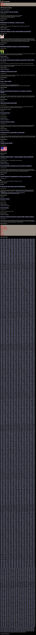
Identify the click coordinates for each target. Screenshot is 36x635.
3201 (12, 390)
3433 (17, 372)
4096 (17, 318)
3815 (4, 341)
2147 (15, 475)
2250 (17, 467)
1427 (28, 533)
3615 (17, 357)
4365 (28, 296)
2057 (12, 483)
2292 (9, 464)
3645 (7, 355)
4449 (12, 290)
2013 (25, 486)
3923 (28, 332)
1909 (25, 494)
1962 (23, 490)
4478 (4, 288)
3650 (28, 354)
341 (29, 610)
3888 (17, 335)
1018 (9, 566)
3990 (23, 327)
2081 (17, 481)
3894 (1, 335)
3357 (12, 378)
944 (5, 572)
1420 (12, 534)
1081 (15, 561)
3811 (15, 341)
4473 (17, 288)
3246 (31, 386)
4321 (7, 300)
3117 (28, 397)
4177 (9, 312)
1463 (1, 531)
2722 (7, 429)
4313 (28, 300)
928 (5, 573)
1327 (17, 541)
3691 (23, 351)
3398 (7, 375)
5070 (20, 240)
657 (3, 591)
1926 (15, 493)
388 (32, 607)
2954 (12, 410)
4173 (20, 312)
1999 (28, 487)
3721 (12, 349)
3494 (28, 366)
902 (27, 574)
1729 (20, 509)
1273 (23, 546)
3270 (1, 385)
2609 (31, 438)
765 (12, 583)
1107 (15, 559)
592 (5, 595)
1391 (20, 536)
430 (10, 605)
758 (27, 583)
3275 (23, 384)
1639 (17, 516)
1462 (4, 531)
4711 (7, 269)
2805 (28, 422)
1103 (25, 559)
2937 (23, 411)
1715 (23, 510)
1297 (28, 543)
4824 (17, 260)
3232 (34, 387)
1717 (17, 510)
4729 (28, 267)
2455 (25, 450)
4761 (12, 265)
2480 (28, 448)
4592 (12, 278)
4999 (1, 246)
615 (25, 593)
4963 (28, 248)
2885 (23, 416)
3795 (23, 342)
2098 (7, 480)
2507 (25, 446)
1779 (25, 505)
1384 (4, 537)
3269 (4, 385)
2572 (25, 441)
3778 (34, 343)
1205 (31, 551)
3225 (17, 388)
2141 (31, 475)
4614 (23, 276)
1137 (4, 557)
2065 (25, 482)
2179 (34, 472)
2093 (20, 480)
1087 (34, 560)
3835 (20, 339)
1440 (28, 532)
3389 (31, 375)
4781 (28, 263)
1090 (25, 560)
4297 (1, 302)
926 (10, 573)
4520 (31, 284)
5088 (7, 239)
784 (5, 582)
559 (7, 597)
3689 (28, 351)
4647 (4, 274)
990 (10, 569)
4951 (25, 249)
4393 (23, 294)
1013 (23, 566)
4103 (34, 317)
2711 (1, 430)
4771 (20, 264)
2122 (12, 477)
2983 (4, 408)
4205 (4, 310)
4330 (17, 299)
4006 (15, 326)
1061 (34, 562)
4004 (20, 326)
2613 (20, 438)
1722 (4, 510)
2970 (4, 409)
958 (10, 571)
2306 (7, 463)
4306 (12, 301)
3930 (9, 332)
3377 (28, 376)
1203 (1, 552)
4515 (9, 285)
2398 (4, 455)
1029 (15, 565)
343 (25, 610)
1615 (12, 518)
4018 (17, 324)
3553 (9, 362)
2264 (15, 466)
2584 (28, 440)
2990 (20, 407)
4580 (9, 279)
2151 (4, 475)
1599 (20, 519)
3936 (28, 331)
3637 (28, 355)
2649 (28, 434)
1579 (4, 521)
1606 (1, 519)
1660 (31, 514)
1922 (25, 493)
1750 (34, 507)
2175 (9, 473)
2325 (25, 461)
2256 (1, 467)
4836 (20, 258)
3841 (4, 339)
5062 (7, 241)
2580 (4, 441)
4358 (12, 297)
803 (34, 580)
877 (12, 576)
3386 (4, 376)
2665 (20, 433)
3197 (23, 390)
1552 (7, 524)
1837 (9, 500)
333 (12, 612)
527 (7, 599)
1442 (23, 532)
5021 (12, 244)
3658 (7, 354)
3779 (31, 343)
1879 (1, 497)
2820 (23, 421)
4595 (4, 278)
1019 (7, 566)
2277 (15, 465)
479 (7, 602)
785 (3, 582)
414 (10, 606)
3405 (23, 374)
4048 (7, 322)
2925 (20, 412)
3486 (15, 367)
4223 (25, 308)
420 (32, 605)
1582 (31, 520)
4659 (7, 273)
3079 (25, 400)
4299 (31, 301)
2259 (28, 466)
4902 (17, 253)
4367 (23, 296)
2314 (20, 462)
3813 (9, 341)
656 (5, 591)
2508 (23, 446)
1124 (4, 558)
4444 (25, 290)
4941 (17, 250)
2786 (9, 424)
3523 (20, 364)
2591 (9, 440)
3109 (15, 398)
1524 (12, 526)
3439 (1, 372)
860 (14, 577)
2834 (20, 420)
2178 (1, 473)
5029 (25, 243)
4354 (23, 297)
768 (5, 583)
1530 (31, 525)
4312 (31, 300)
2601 (17, 439)
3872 (25, 336)
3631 (9, 356)
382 (10, 608)
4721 (15, 268)
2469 (23, 449)
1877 (7, 497)
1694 (9, 512)
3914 (17, 333)
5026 (34, 243)
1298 (25, 543)
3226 (15, 388)
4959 (4, 249)
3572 (28, 360)
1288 (17, 544)
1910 (23, 494)
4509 (25, 285)
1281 (1, 546)
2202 (7, 471)
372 (32, 608)
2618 (7, 438)
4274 (28, 304)
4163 (12, 313)
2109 (12, 478)
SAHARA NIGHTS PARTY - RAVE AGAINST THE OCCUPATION (16, 156)
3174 (15, 393)
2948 (28, 410)
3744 (20, 346)
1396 (7, 536)
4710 (9, 269)
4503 (7, 286)
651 (16, 591)
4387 (4, 295)
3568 (4, 361)
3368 (17, 377)
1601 (15, 519)
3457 (23, 370)
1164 (1, 555)
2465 (34, 449)
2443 (23, 451)
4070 (17, 320)
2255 (4, 467)
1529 (34, 525)
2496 (20, 447)
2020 (7, 486)
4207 (34, 309)
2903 (9, 415)
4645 (9, 274)
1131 (20, 557)
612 (32, 593)
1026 (23, 565)
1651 (20, 515)
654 (10, 591)
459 (16, 603)
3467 (31, 368)
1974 (25, 489)
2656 (9, 434)
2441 (28, 451)
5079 (31, 239)
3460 (15, 370)
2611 (25, 438)
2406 (17, 454)
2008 (4, 487)
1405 (17, 535)
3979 (17, 328)
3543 (1, 363)
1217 (34, 550)
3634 (1, 356)
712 (23, 586)
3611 (28, 357)
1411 (1, 535)
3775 (7, 344)
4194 (34, 310)
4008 (9, 326)
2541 (4, 444)
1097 (7, 560)
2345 (7, 460)
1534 (20, 525)
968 (23, 570)
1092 (20, 560)
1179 (31, 553)
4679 (23, 271)
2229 (4, 469)
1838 (7, 500)
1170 (20, 554)
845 (12, 578)
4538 (17, 283)
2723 (4, 429)
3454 (31, 370)
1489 (1, 529)
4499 (17, 286)
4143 (31, 314)
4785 (17, 263)
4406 (23, 293)
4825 (15, 260)
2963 (23, 409)
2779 (28, 424)
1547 (20, 524)
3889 (15, 335)
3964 (23, 329)
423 (25, 605)
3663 (28, 353)
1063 (28, 562)
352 (5, 610)
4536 (23, 283)
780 (14, 582)
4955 (15, 249)
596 (32, 594)
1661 (28, 514)
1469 (20, 530)
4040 (28, 322)
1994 (7, 488)
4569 (4, 280)
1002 (17, 568)
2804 (31, 422)
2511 (15, 446)
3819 (28, 340)
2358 (7, 459)
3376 (31, 376)
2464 (1, 450)
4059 (12, 321)
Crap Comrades (4, 207)
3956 (9, 330)
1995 (4, 488)
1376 (25, 537)
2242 (4, 468)
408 (23, 606)
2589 (15, 440)
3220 (31, 388)
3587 (23, 359)
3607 (4, 358)
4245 (1, 307)
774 (27, 582)
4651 (28, 273)
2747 (9, 427)
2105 (23, 478)
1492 (28, 528)
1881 (31, 496)
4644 (12, 274)
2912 (20, 414)
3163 (9, 394)
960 (5, 571)
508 (14, 600)
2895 (31, 415)
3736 (7, 348)
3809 (20, 341)
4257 (4, 306)
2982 (7, 408)
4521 (28, 284)
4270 (4, 305)
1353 (17, 539)
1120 (15, 558)
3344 (12, 379)
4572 (31, 279)
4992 (20, 246)
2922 (28, 412)
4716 (28, 268)
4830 (1, 260)
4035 (7, 323)
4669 (15, 272)
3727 (31, 348)
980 (32, 569)
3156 (28, 394)
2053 (23, 483)
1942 (7, 492)
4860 (25, 256)
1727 (25, 509)
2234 (25, 468)
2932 (1, 412)
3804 (34, 341)
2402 (28, 454)
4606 (9, 277)
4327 (25, 299)
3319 (9, 381)
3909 (31, 333)
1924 (20, 493)
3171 (23, 393)
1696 (4, 512)
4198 (23, 310)
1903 (7, 495)
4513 (15, 285)
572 (14, 596)
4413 (4, 293)
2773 (9, 425)
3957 (7, 330)
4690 (28, 270)
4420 (20, 292)
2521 (23, 445)
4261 (28, 305)
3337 (31, 379)
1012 (25, 566)
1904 (4, 495)
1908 (28, 494)
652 (14, 591)
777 (21, 582)
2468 (25, 449)
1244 (31, 548)
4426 (4, 292)
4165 (7, 313)
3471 (20, 368)
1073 (1, 562)
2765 (31, 425)
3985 (1, 328)
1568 (34, 521)
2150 (7, 475)
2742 (23, 427)
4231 (4, 308)
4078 (31, 319)
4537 (20, 283)
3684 (7, 352)
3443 (25, 371)
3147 (17, 395)
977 (3, 570)
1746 (9, 508)
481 (3, 602)
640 (5, 592)
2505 (31, 446)
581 (29, 595)
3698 (4, 351)
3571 (31, 360)
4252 (17, 306)
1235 (20, 549)
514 (1, 600)
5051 (1, 242)
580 (32, 595)
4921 (1, 252)
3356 (15, 378)
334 (10, 612)
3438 (4, 372)
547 (34, 597)
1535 (17, 525)
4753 (34, 265)
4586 (28, 278)
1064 (25, 562)
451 (34, 603)
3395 (15, 375)
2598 (25, 439)
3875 (17, 336)
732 (14, 585)
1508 (20, 527)
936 (23, 572)
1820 (20, 502)
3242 (7, 387)
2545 (28, 443)
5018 (20, 244)
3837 (15, 339)
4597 (34, 277)
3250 (20, 386)
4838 (15, 258)
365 (12, 609)
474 (18, 602)
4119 (25, 316)
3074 (4, 401)
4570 (1, 280)
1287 (20, 544)
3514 (9, 365)
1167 (28, 554)
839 (25, 578)
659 (34, 590)
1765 (28, 506)
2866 (4, 418)
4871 (31, 255)
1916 (7, 494)
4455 (31, 289)
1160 (12, 555)
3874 (20, 336)
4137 (12, 315)
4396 (15, 294)
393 (21, 607)
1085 (4, 561)
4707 (17, 269)
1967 (9, 490)
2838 (9, 420)
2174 (12, 473)
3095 (17, 399)
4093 (25, 318)
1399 (34, 535)
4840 (9, 258)
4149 (15, 314)
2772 (12, 425)
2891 (7, 416)
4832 (31, 258)
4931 (9, 251)
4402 (34, 293)
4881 (4, 255)
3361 (1, 378)
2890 (9, 416)
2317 (12, 462)
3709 (9, 350)
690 (1, 588)
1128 (28, 557)
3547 (25, 362)
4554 (9, 282)
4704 (25, 269)
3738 (1, 348)
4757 (23, 265)
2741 (25, 427)
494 (10, 601)
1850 (9, 499)
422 (27, 605)
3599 (25, 358)
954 (18, 571)
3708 (12, 350)
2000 (25, 487)
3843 (34, 338)
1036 (31, 564)
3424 (7, 373)
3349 (34, 378)
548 (32, 597)
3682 (12, 352)
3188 (12, 392)
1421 (9, 534)
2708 (9, 430)
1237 (15, 549)
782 (10, 582)
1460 (9, 531)
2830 (31, 420)
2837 (12, 420)
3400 (1, 375)
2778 (31, 424)
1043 (12, 564)
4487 (15, 287)
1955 (7, 491)
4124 (12, 316)
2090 (28, 480)
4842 (4, 258)
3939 (20, 331)
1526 (7, 526)
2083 (12, 481)
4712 (4, 269)
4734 (15, 267)
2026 (25, 485)
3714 (31, 349)
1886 (17, 496)
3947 (34, 330)
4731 (23, 267)
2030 (15, 485)
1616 (9, 518)
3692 (20, 351)
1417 (20, 534)
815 (7, 580)
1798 (9, 504)
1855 (31, 498)
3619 (7, 357)
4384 (12, 295)
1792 (25, 504)
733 (12, 585)
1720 (9, 510)
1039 (23, 564)
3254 (9, 386)
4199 (20, 310)
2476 (4, 449)
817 (3, 580)
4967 (17, 248)
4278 (17, 304)
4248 (28, 306)
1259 (25, 547)
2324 (28, 461)
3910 (28, 333)
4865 (12, 256)
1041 (17, 564)
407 (25, 606)
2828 (1, 421)
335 (7, 612)
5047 (12, 242)
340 (32, 610)
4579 (12, 279)
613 (29, 593)
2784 (15, 424)
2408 (12, 454)
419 (34, 605)
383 (7, 608)
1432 (15, 533)
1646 (34, 515)
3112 (7, 398)
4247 (31, 306)
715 (16, 586)
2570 (31, 441)
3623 (31, 356)
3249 (23, 386)
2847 (20, 419)
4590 (17, 278)
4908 (1, 253)
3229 (7, 388)
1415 (25, 534)
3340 (23, 379)
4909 (34, 252)
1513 (7, 527)
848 (5, 578)
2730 (20, 428)
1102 (28, 559)
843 (16, 578)
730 (18, 585)
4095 (20, 318)
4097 (15, 318)
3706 (17, 350)
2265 (12, 466)
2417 (23, 453)
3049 (1, 403)
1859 (20, 498)
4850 (17, 257)
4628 (20, 275)
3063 (34, 401)
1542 (34, 524)
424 (23, 605)
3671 (7, 353)
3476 (7, 368)
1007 (4, 568)
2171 (20, 473)
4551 (17, 282)
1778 (28, 505)
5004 (23, 245)
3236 (23, 387)
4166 (4, 313)
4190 (9, 311)
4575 (23, 279)
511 (7, 600)
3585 (28, 359)
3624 (28, 356)
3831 (31, 339)
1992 (12, 488)
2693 (15, 431)
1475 (4, 530)
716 (14, 586)
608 (5, 594)
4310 (1, 301)
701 (12, 587)
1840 (1, 500)
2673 (34, 432)
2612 (23, 438)
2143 (25, 475)
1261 (20, 547)
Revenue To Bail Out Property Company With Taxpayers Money (17, 216)
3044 (15, 403)
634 (18, 592)
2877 (9, 417)
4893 (7, 254)
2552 (9, 443)
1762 (1, 507)
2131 (23, 476)
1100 (34, 559)
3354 (20, 378)
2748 (7, 427)
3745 (17, 346)
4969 (12, 248)
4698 (7, 270)
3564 (15, 361)
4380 (23, 295)
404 (32, 606)
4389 (34, 294)
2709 (7, 430)
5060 (12, 241)
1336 (28, 540)
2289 (17, 464)
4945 (7, 250)
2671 (4, 433)
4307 (9, 301)
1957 (1, 491)
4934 (1, 251)
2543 (34, 443)
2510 (17, 446)
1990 (17, 488)
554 (18, 597)
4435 (15, 291)
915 (34, 573)
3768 (25, 344)
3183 (25, 392)
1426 (31, 533)
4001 (28, 326)
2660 (34, 433)
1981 (7, 489)
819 (34, 579)
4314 (25, 300)
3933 (1, 332)
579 (34, 595)
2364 (25, 458)
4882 (1, 255)
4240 (15, 307)
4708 (15, 269)
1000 (23, 568)
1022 (34, 565)
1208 (23, 551)
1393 (15, 536)
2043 (15, 484)
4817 (1, 261)
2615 (15, 438)
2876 (12, 417)
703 (7, 587)
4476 (9, 288)
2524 (15, 445)
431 (7, 605)
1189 (4, 553)
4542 (7, 283)
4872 (28, 255)
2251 (15, 467)
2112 (4, 478)
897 (3, 575)
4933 (4, 251)
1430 (20, 533)
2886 (20, 416)
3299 (28, 382)
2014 (23, 486)
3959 (1, 330)
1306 (4, 543)
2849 (15, 419)
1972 (31, 489)
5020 (15, 244)
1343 (9, 540)
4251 (20, 306)
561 (3, 597)
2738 (34, 427)
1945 (34, 491)
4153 (4, 314)
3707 (15, 350)
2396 (9, 455)
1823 (12, 502)
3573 (25, 360)
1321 (34, 541)
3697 (7, 351)
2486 (12, 448)
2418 (20, 453)
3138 (7, 396)
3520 (28, 364)
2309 (34, 462)
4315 (23, 300)
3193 (34, 390)
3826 (9, 340)
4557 (1, 282)
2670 (7, 433)
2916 (9, 414)
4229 (9, 308)
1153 (31, 555)
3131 (25, 396)
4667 (20, 272)
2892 (4, 416)
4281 (9, 304)
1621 (31, 517)
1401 (28, 535)
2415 (28, 453)
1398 (1, 536)
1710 (1, 511)
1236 (17, 549)
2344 (9, 460)
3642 (15, 355)
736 (5, 585)
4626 (25, 275)
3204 (4, 390)
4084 (15, 319)
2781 (23, 424)
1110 (7, 559)
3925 (23, 332)
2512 (12, 446)
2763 (1, 426)
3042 (20, 403)
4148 (17, 314)
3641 (17, 355)
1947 (28, 491)
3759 (15, 345)
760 (23, 583)
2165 (1, 474)
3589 (17, 359)
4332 (12, 299)
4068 (23, 320)
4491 (4, 287)
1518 (28, 526)
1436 (4, 533)
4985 (4, 247)
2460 (12, 450)
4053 (28, 321)
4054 (25, 321)
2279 (9, 465)
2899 (20, 415)
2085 (7, 481)
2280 (7, 465)
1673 (31, 513)
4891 (12, 254)
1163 (4, 555)
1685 (34, 512)
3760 (12, 345)
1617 (7, 518)
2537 (15, 444)
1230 (34, 549)
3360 (4, 378)
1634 (31, 516)
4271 (1, 305)
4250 (23, 306)
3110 (12, 398)
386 (1, 608)
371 (34, 608)
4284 (1, 304)
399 (7, 607)
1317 (9, 542)
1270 (31, 546)
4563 (20, 280)
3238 (17, 387)
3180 (34, 392)
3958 (4, 330)
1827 (1, 502)
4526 (15, 284)
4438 (7, 291)
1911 (20, 494)
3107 (20, 398)
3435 (12, 372)
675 (34, 588)
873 (21, 576)
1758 (12, 507)
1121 (12, 558)
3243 (4, 387)
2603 (12, 439)
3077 (31, 400)
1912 (17, 494)
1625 (20, 517)
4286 (31, 302)
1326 (20, 541)
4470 (25, 288)
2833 (23, 420)
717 (12, 586)
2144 (23, 475)
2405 (20, 454)
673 (3, 590)
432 (5, 605)
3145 (23, 395)
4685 (7, 271)
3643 (12, 355)
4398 (9, 294)
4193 (1, 311)
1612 (20, 518)
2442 (25, 451)
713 (21, 586)
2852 (7, 419)
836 (32, 578)
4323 (1, 300)
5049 (7, 242)
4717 (25, 268)
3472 (17, 368)
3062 (1, 402)
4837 (17, 258)
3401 (34, 374)
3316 (17, 381)
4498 (20, 286)
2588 (17, 440)
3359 (7, 378)
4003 (23, 326)
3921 (34, 332)
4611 (31, 276)
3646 (4, 355)
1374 (31, 537)
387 (34, 607)
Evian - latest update (5, 81)
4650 (31, 273)
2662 (28, 433)
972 (14, 570)
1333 (1, 541)
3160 (17, 394)
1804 (28, 503)
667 (16, 590)
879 (7, 576)
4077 (34, 319)
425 (21, 605)
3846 (25, 338)
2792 (28, 423)
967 (25, 570)
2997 (1, 407)
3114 (1, 398)
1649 (25, 515)
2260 (25, 466)
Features (2, 4)
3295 (4, 383)
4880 (7, 255)
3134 (17, 396)
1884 (23, 496)
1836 (12, 500)
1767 (23, 506)
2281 (4, 465)
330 (18, 612)
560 (5, 597)
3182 (28, 392)
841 (21, 578)
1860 (17, 498)
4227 (15, 308)
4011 (1, 326)
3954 (15, 330)
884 (32, 575)
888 (23, 575)
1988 (23, 488)
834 (1, 579)
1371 (4, 538)
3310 (34, 381)
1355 (12, 539)
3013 (28, 405)
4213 (17, 309)
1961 (25, 490)
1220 (25, 550)
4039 (31, 322)
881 (3, 576)
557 (12, 597)
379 (16, 608)
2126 (1, 477)
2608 (34, 438)
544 (5, 598)
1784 (12, 505)
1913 (15, 494)
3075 (1, 401)
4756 (25, 265)
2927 (15, 412)
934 (27, 572)
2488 (7, 448)
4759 (17, 265)
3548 (23, 362)
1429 (23, 533)
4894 (4, 254)
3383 (12, 376)
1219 (28, 550)
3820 (25, 340)
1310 (28, 542)
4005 (17, 326)
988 (14, 569)
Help (1, 232)
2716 (23, 429)
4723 (9, 268)
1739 (28, 508)
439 (25, 604)
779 (16, 582)
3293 (9, 383)
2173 (15, 473)
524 (14, 599)
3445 (20, 371)
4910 (31, 252)
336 (5, 612)
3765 (34, 344)
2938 (20, 411)
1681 (9, 513)
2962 (25, 409)
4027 (28, 323)
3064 (31, 401)
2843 (31, 419)
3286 (28, 383)
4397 (12, 294)
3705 (20, 350)
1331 (7, 541)
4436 (12, 291)
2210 (20, 470)
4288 (25, 302)
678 (27, 588)
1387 (31, 536)
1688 (25, 512)
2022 (1, 486)
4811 (17, 261)
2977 (20, 408)
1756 (17, 507)
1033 (4, 565)
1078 (23, 561)
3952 (20, 330)
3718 (20, 349)
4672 (7, 272)
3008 (7, 406)
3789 (4, 343)
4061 (7, 321)
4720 (17, 268)
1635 (28, 516)
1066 (20, 562)
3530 (1, 364)
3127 (1, 397)
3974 (31, 328)
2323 (31, 461)
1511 (12, 527)
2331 (9, 461)
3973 (34, 328)
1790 (31, 504)
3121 (17, 397)
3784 (17, 343)
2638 (23, 436)
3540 (9, 363)
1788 (1, 505)
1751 (31, 507)
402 (1, 607)
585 (21, 595)
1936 (23, 492)
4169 (31, 312)
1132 (17, 557)
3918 (7, 333)
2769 (20, 425)
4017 (20, 324)
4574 (25, 279)
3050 (34, 402)
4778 (1, 264)
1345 (4, 540)
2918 (4, 414)
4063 (1, 321)
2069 (15, 482)
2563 (15, 442)
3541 (7, 363)
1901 (12, 495)
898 (1, 575)
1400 (31, 535)
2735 (7, 428)
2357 (9, 459)
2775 (4, 425)
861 (12, 577)
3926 (20, 332)
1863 (9, 498)
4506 (34, 285)
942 (10, 572)
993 (3, 569)
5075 (7, 240)
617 (21, 593)
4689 (31, 270)
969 (21, 570)
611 (34, 593)
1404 (20, 535)
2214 (9, 470)
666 (18, 590)
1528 (1, 526)
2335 (34, 460)
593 (3, 595)
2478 (34, 448)
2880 (1, 417)
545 (3, 598)
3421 (15, 373)
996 (32, 568)
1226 (9, 550)
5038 (1, 243)
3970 (7, 329)
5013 (34, 244)
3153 (1, 395)
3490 (4, 367)
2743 (20, 427)
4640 (23, 274)
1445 (15, 532)
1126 (34, 557)
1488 (4, 529)
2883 (28, 416)
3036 (1, 404)
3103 (31, 398)
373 (29, 608)
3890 (12, 335)
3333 (7, 380)
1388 (28, 536)
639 (7, 592)
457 (21, 603)
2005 (12, 487)
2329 (15, 461)
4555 (7, 282)
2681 (12, 432)
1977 (17, 489)
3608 (1, 358)
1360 (34, 538)
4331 (15, 299)
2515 (4, 446)
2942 (9, 411)
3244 (1, 387)
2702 (25, 430)
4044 (17, 322)
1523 (15, 526)
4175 (15, 312)
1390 (23, 536)
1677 (20, 513)
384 (5, 608)
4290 (20, 302)
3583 (34, 359)
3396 (12, 375)
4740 (34, 266)
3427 (34, 372)
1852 (4, 499)
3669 (12, 353)
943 (7, 572)
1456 (20, 531)
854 (27, 577)
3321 (4, 381)
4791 (1, 263)
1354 (15, 539)
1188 (7, 553)
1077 (25, 561)
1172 (15, 554)
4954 (17, 249)
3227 (12, 388)
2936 (25, 411)
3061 (4, 402)
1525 (9, 526)
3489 (7, 367)
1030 (12, 565)
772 (32, 582)
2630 (9, 437)
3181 (31, 392)
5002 (28, 245)
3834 (23, 339)
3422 (12, 373)
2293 (7, 464)
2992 (15, 407)
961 (3, 571)
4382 (17, 295)
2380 (17, 456)
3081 (20, 400)
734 (10, 585)
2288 (20, 464)
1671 (1, 514)
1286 (23, 544)
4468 (31, 288)
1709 (4, 511)
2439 (34, 451)
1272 (25, 546)
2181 (28, 472)
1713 (28, 510)
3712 (1, 350)
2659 (1, 434)
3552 (12, 362)
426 (18, 605)
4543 (4, 283)
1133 (15, 557)
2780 (25, 424)
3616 (15, 357)
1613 (17, 518)
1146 (15, 556)
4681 (17, 271)
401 (3, 607)
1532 (25, 525)
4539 (15, 283)
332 (14, 612)
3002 (23, 406)
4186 (20, 311)
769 (3, 583)
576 (5, 596)
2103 (28, 478)
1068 (15, 562)
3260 (28, 385)
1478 (31, 529)
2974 (28, 408)
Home (2, 225)
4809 (23, 261)
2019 (9, 486)
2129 (28, 476)
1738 (31, 508)
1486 (9, 529)
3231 (1, 388)
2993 (12, 407)
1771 (12, 506)
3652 (23, 354)
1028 (17, 565)
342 (27, 610)
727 (25, 585)
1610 (25, 518)
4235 (28, 307)
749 (12, 584)
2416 (25, 453)
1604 (7, 519)
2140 (34, 475)
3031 (15, 404)
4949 (31, 249)
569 (21, 596)
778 (18, 582)
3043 (17, 403)
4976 (28, 247)
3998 (1, 327)
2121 (15, 477)
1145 (17, 556)
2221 (25, 469)
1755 (20, 507)
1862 (12, 498)
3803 (1, 342)
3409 (12, 374)
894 (10, 575)
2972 (34, 408)
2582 (34, 440)
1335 (31, 540)
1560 (20, 522)
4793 (31, 262)
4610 (34, 276)
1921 (28, 493)
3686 (1, 352)
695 (25, 587)
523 (16, 599)
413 (12, 606)
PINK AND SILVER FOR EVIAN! (8, 103)
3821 (23, 340)
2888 (15, 416)
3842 (1, 339)
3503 (4, 366)
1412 (34, 534)
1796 (15, 504)
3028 (23, 404)
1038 (25, 564)
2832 (25, 420)
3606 (7, 358)
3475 (9, 368)
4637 (31, 274)
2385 (4, 456)
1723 (1, 510)
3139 (4, 396)
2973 (31, 408)
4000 (31, 326)
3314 (23, 381)
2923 (25, 412)
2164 (4, 474)
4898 (28, 253)
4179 (4, 312)
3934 (34, 331)
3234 (28, 387)
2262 (20, 466)
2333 (4, 461)
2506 (28, 446)
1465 (31, 530)
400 (5, 607)
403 (34, 606)
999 (25, 568)
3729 (25, 348)
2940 (15, 411)
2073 (4, 482)
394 (18, 607)
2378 (23, 456)
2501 (7, 447)
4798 (17, 262)
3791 (34, 342)
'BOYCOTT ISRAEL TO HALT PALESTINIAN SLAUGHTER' (15, 31)
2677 (23, 432)
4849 (20, 257)
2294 (4, 464)
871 (25, 576)
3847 (23, 338)
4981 (15, 247)
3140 (1, 396)
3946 (1, 331)
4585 (31, 278)
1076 (28, 561)
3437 (7, 372)
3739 (34, 346)
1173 (12, 554)
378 (18, 608)
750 (10, 584)
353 (3, 610)
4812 (15, 261)
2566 (7, 442)
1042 (15, 564)
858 (18, 577)
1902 (9, 495)
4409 (15, 293)
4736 (9, 267)
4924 (28, 251)
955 (16, 571)
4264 (20, 305)
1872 (20, 497)
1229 (1, 550)
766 (10, 583)
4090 (34, 318)
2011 (31, 486)
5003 (25, 245)
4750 (7, 266)
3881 (1, 336)
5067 (28, 240)
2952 (17, 410)
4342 (20, 298)
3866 (7, 337)
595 (34, 594)
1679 (15, 513)
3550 (17, 362)
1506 (25, 527)
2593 (4, 440)
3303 (17, 382)
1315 (15, 542)
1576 (12, 521)
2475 (7, 449)
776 (23, 582)
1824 (9, 502)
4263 (23, 305)
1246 (25, 548)
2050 (31, 483)
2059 (7, 483)
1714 (25, 510)
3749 (7, 346)
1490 (34, 528)
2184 (20, 472)
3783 (20, 343)
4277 (20, 304)
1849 (12, 499)
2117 (25, 477)
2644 (7, 436)
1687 (28, 512)
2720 (12, 429)
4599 (28, 277)
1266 (7, 547)
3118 (25, 397)
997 (29, 568)
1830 (28, 500)
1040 (20, 564)
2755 (23, 426)
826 (18, 579)
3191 (4, 392)
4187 (17, 311)
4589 (20, 278)
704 (5, 587)
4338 (31, 298)
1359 (1, 539)
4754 (31, 265)
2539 (9, 444)
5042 (25, 242)
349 (12, 610)
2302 (17, 463)
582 (27, 595)
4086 (9, 319)
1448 (7, 532)
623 (7, 593)
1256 (34, 547)
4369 (17, 296)
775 (25, 582)
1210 (17, 551)
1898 (20, 495)
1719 (12, 510)
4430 (28, 291)
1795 (17, 504)
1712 (31, 510)
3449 (9, 371)
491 (16, 601)
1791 (28, 504)
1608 (31, 518)
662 (27, 590)
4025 (34, 323)
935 (25, 572)
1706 (12, 511)
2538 (12, 444)
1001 (20, 568)
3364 (28, 377)
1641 (12, 516)
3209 (25, 389)
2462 (7, 450)
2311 (28, 462)
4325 (31, 299)
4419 (23, 292)
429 (12, 605)
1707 (9, 511)
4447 (17, 290)
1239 (9, 549)
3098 (9, 399)
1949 (23, 491)
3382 (15, 376)
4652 (25, 273)
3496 (23, 366)
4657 (12, 273)
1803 (31, 503)
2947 (31, 410)
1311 (25, 542)
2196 (23, 471)
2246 (28, 467)
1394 (12, 536)
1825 (7, 502)
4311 (34, 300)
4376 (34, 295)
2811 (12, 422)
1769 (17, 506)
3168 (31, 393)
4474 (15, 288)
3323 (34, 380)
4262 (25, 305)
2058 (9, 483)
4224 (23, 308)
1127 (31, 557)
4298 (34, 301)
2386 (1, 456)
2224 (17, 469)
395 (16, 607)
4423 (12, 292)
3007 (9, 406)
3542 (4, 363)
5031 (20, 243)
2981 (9, 408)
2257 (34, 466)
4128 (1, 316)
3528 (7, 364)
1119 (17, 558)
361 (21, 609)
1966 (12, 490)
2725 (34, 428)
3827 (7, 340)
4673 (4, 272)
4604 (15, 277)
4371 (12, 296)
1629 (9, 517)
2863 (12, 418)
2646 (1, 436)
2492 (31, 447)
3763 (4, 345)
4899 (25, 253)
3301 (23, 382)
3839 (9, 339)
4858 (31, 256)
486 (27, 601)
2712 (34, 429)
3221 (28, 388)
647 (25, 591)
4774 (12, 264)
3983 (7, 328)
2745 (15, 427)
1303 (12, 543)
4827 (9, 260)
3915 (15, 333)
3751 (1, 346)
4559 (31, 280)
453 (29, 603)
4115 (1, 317)
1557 (28, 522)
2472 (15, 449)
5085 (15, 239)
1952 (15, 491)
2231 (34, 468)
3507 (28, 365)
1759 (9, 507)
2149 (9, 475)
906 (18, 574)
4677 (28, 271)
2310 (31, 462)
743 (25, 584)
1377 (23, 537)
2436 (7, 452)
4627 (23, 275)
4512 (17, 285)
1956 (4, 491)
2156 (25, 474)
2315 (17, 462)
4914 (20, 252)
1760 (7, 507)
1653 (15, 515)
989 (12, 569)
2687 (31, 431)
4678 (25, 271)
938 (18, 572)
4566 (12, 280)
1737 (34, 508)
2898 (23, 415)
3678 (23, 352)
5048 (9, 242)
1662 (25, 514)
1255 (1, 548)
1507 (23, 527)
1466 (28, 530)
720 (5, 586)
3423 (9, 373)
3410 (9, 374)
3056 (17, 402)
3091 (28, 399)
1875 (12, 497)
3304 (15, 382)
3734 (12, 348)
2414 (31, 453)
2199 (15, 471)
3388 (34, 375)
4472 (20, 288)
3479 (34, 367)
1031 (9, 565)
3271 (34, 384)
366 (10, 609)
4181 (34, 311)
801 (3, 581)
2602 (15, 439)
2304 (12, 463)
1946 (31, 491)
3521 (25, 364)
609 (3, 594)
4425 (7, 292)
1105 (20, 559)
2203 (4, 471)
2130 (25, 476)
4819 (31, 260)
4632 (9, 275)
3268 (7, 385)
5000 (34, 245)
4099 (9, 318)
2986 (31, 407)
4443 (28, 290)
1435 (7, 533)
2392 (20, 455)
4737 (7, 267)
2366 (20, 458)
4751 (4, 266)
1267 (4, 547)
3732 (17, 348)
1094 (15, 560)
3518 (34, 364)
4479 (1, 288)
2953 (15, 410)
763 (16, 583)
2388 (31, 455)
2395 (12, 455)
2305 (9, 463)
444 (14, 604)
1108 (12, 559)
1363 (25, 538)
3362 (34, 377)
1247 (23, 548)
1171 (17, 554)
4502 (9, 286)
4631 (12, 275)
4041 (25, 322)
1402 (25, 535)
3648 (34, 354)
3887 (20, 335)
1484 (15, 529)
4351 (31, 297)
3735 (9, 348)
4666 (23, 272)
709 (29, 586)
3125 (7, 397)
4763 (7, 265)
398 (10, 607)
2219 (31, 469)
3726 (34, 348)
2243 (1, 468)
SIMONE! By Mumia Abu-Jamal (8, 71)
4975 (31, 247)
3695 (12, 351)
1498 (12, 528)
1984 (34, 488)
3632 (7, 356)
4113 (7, 317)
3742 (25, 346)
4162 (15, 313)
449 (3, 604)
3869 (34, 336)
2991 (17, 407)
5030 (23, 243)
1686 (31, 512)
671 (7, 590)
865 (3, 577)
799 (7, 581)
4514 (12, 285)
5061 (9, 241)
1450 (1, 532)
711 (25, 586)
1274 (20, 546)
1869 (28, 497)
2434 (12, 452)
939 (16, 572)
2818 (28, 421)
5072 (15, 240)
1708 (7, 511)
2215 (7, 470)
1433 (12, 533)
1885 (20, 496)
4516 (7, 285)
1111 (4, 559)
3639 (23, 355)
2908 (31, 414)
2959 (34, 409)
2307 (4, 463)
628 (32, 592)
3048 (4, 403)
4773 (15, 264)
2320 (4, 462)
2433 (15, 452)
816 (5, 580)
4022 (7, 324)
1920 (31, 493)
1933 (31, 492)
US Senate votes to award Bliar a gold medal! (12, 132)
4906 (7, 253)
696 (23, 587)
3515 (7, 365)
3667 (17, 353)
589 (12, 595)
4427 (1, 292)
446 (10, 604)
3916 (12, 333)
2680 (15, 432)
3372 (7, 377)
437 (29, 604)
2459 (15, 450)
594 (1, 595)
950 (27, 571)
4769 (25, 264)
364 (14, 609)
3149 (12, 395)
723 (34, 585)
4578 (15, 279)
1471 (15, 530)
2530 (34, 444)
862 (10, 577)
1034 (1, 565)
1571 (25, 521)
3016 (20, 405)
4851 (15, 257)
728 (23, 585)
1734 (7, 509)
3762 (7, 345)
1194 (25, 552)
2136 (9, 476)
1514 (4, 527)
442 (18, 604)
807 (25, 580)
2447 (12, 451)
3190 (7, 392)
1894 (31, 495)
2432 (17, 452)
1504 (31, 527)
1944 (1, 492)
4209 (28, 309)
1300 (20, 543)
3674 (34, 352)
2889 (12, 416)
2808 (20, 422)
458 (18, 603)
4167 (1, 313)
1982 (4, 489)
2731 (17, 428)
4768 (28, 264)
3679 (20, 352)
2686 (34, 431)
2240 (9, 468)
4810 (20, 261)
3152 (4, 395)
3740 (31, 346)
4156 (31, 313)
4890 (15, 254)
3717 (23, 349)
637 (12, 592)
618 (18, 593)
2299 (25, 463)
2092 (23, 480)
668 (14, 590)
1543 (31, 524)
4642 (17, 274)
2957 (4, 410)
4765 (1, 265)
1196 (20, 552)
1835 (15, 500)
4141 (1, 315)
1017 (12, 566)
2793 (25, 423)
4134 (20, 315)
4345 (12, 298)
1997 (34, 487)
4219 (1, 309)
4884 (31, 254)
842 (18, 578)
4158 (25, 313)
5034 (12, 243)
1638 (20, 516)
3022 (4, 405)
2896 (28, 415)
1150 (4, 556)
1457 (17, 531)
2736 (4, 428)
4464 (7, 289)
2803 (34, 422)
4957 (9, 249)
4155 (34, 313)
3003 (20, 406)
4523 (23, 284)
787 (34, 581)
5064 (1, 241)
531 (34, 598)
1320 (1, 542)
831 (7, 579)
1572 (23, 521)
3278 (15, 384)
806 (27, 580)
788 (32, 581)
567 (25, 596)
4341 (23, 298)
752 (5, 584)
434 (1, 605)
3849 (17, 338)
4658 (9, 273)
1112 (1, 559)
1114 (31, 558)
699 (16, 587)
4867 (7, 256)
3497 (20, 366)
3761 (9, 345)
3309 (1, 382)
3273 (28, 384)
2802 (1, 423)
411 (16, 606)
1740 (25, 508)
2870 (28, 417)
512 (5, 600)
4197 (25, 310)
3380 (20, 376)
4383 (15, 295)
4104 (31, 317)
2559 (25, 442)
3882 (34, 335)
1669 (7, 514)
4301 (25, 301)
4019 (15, 324)
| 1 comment (4, 57)
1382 (9, 537)
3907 (1, 334)
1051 (25, 563)
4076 (1, 320)
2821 (20, 421)
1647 (31, 515)
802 (1, 581)
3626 (23, 356)
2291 (12, 464)
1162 (7, 555)
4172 (23, 312)
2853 (4, 419)
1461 (7, 531)
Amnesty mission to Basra (7, 121)
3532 (31, 363)
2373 (1, 458)
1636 (25, 516)
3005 (15, 406)
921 (21, 573)
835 (34, 578)
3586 (25, 359)
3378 (25, 376)
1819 (23, 502)
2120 (17, 477)
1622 (28, 517)
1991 (15, 488)
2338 (25, 460)
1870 (25, 497)
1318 (7, 542)
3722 (9, 349)
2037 (31, 484)
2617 (9, 438)
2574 (20, 441)
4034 (9, 323)
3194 (31, 390)
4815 (7, 261)
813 (12, 580)
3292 (12, 383)
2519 (28, 445)
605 (12, 594)
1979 (12, 489)
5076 (4, 240)
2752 (31, 426)
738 (1, 585)
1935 (25, 492)
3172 (20, 393)
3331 (12, 380)
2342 (15, 460)
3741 (28, 346)
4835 (23, 258)
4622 (1, 276)
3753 (31, 345)
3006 (12, 406)
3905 (7, 334)
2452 (34, 450)
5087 (9, 239)
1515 (1, 527)
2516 (1, 446)
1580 (1, 521)
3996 (7, 327)
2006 (9, 487)
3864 (12, 337)
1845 (23, 499)
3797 (17, 342)
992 (5, 569)
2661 (31, 433)
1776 (34, 505)
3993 (15, 327)
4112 (9, 317)
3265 (15, 385)
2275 (20, 465)
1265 (9, 547)
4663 (31, 272)
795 (16, 581)
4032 (15, 323)
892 (14, 575)
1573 (20, 521)
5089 (4, 239)
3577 (15, 360)
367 (7, 609)
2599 (23, 439)
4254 (12, 306)
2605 (7, 439)
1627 (15, 517)
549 (29, 597)
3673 (1, 353)
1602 (12, 519)
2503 (1, 447)
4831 (34, 258)
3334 (4, 380)
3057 (15, 402)
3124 (9, 397)
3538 (15, 363)
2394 (15, 455)
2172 (17, 473)
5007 (15, 245)
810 (18, 580)
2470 (20, 449)
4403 (31, 293)
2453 (31, 450)
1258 (28, 547)
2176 (7, 473)
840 (23, 578)
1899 (17, 495)
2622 (31, 437)
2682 (9, 432)
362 (18, 609)
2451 (1, 451)
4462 (12, 289)
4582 (4, 279)
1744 (15, 508)
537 (21, 598)
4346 (9, 298)
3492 (34, 366)
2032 (9, 485)
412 (14, 606)
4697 (9, 270)
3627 (20, 356)
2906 (1, 415)
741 (29, 584)
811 (16, 580)
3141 (34, 395)
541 (12, 598)
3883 (31, 335)
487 (25, 601)
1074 (34, 561)
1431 (17, 533)
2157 (23, 474)
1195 (23, 552)
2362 (31, 458)
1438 (34, 532)
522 (18, 599)
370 (1, 609)
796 (14, 581)
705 (3, 587)
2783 (17, 424)
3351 (28, 378)
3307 (7, 382)
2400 (34, 454)
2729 (23, 428)
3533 (28, 363)
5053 (31, 241)
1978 (15, 489)
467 (34, 602)
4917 (12, 252)
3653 (20, 354)
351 (7, 610)
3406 (20, 374)
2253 (9, 467)
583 (25, 595)
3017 (17, 405)
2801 (4, 423)
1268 (1, 547)
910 (10, 574)
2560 (23, 442)
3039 (28, 403)
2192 (34, 471)
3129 (31, 396)
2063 (31, 482)
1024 (28, 565)
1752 (28, 507)
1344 (7, 540)
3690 (25, 351)
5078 (34, 239)
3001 (25, 406)
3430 (25, 372)
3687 (34, 351)
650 (18, 591)
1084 (7, 561)
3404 (25, 374)
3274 (25, 384)
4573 (28, 279)
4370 (15, 296)
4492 (1, 287)
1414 (28, 534)
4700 (1, 270)
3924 (25, 332)
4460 (17, 289)
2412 (1, 454)
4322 (4, 300)
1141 (28, 556)
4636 (34, 274)
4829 (4, 260)
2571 (28, 441)
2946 (34, 410)
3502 (7, 366)
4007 (12, 326)
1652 (17, 515)
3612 (25, 357)
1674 (28, 513)
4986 (1, 247)
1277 (12, 546)
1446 (12, 532)
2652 (20, 434)
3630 (12, 356)
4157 (28, 313)
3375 (34, 376)
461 (12, 603)
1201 (7, 552)
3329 (17, 380)
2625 (23, 437)
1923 (23, 493)
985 (21, 569)
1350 (25, 539)
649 (21, 591)
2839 (7, 420)
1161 (9, 555)
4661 (1, 273)
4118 (28, 316)
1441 (25, 532)
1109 (9, 559)
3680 (17, 352)
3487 (12, 367)
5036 (7, 243)
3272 (31, 384)
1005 (9, 568)
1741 (23, 508)
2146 (17, 475)
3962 (28, 329)
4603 (17, 277)
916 (32, 573)
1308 (34, 542)
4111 (12, 317)
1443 (20, 532)
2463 (4, 450)
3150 (9, 395)
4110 (15, 317)
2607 (1, 439)
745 (21, 584)
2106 (20, 478)
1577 (9, 521)
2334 (1, 461)
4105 (28, 317)
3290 (17, 383)
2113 (1, 478)
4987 (34, 246)
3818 (31, 340)
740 (32, 584)
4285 (34, 302)
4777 (4, 264)
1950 (20, 491)
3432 (20, 372)
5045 (17, 242)
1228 (4, 550)
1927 (12, 493)
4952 (23, 249)
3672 (4, 353)
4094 (23, 318)
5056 (23, 241)
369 (3, 609)
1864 (7, 498)
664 (23, 590)
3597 (31, 358)
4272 (34, 304)
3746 (15, 346)
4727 (34, 267)
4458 (23, 289)
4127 (4, 316)
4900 (23, 253)
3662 (31, 353)
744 (23, 584)
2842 (34, 419)
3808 (23, 341)
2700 (31, 430)
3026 (28, 404)
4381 (20, 295)
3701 (31, 350)
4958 (7, 249)
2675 (28, 432)
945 (3, 572)
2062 (34, 482)
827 (16, 579)
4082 (20, 319)
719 (7, 586)
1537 (12, 525)
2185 (17, 472)
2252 (12, 467)
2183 (23, 472)
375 (25, 608)
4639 (25, 274)
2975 (25, 408)
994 (1, 569)
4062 (4, 321)
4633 (7, 275)
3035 (4, 404)
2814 (4, 422)
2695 (9, 431)
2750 (1, 427)
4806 (31, 261)
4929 (15, 251)
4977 (25, 247)
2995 (7, 407)
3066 (25, 401)
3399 (4, 375)
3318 (12, 381)
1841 (34, 499)
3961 (31, 329)
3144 (25, 395)
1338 (23, 540)
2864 (9, 418)
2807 (23, 422)
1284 (28, 544)
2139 (1, 476)
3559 (28, 361)
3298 (31, 382)
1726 (28, 509)
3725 (1, 349)
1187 (9, 553)
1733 (9, 509)
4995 (12, 246)
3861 (20, 337)
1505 (28, 527)
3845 (28, 338)
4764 (4, 265)
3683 (9, 352)
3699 (1, 351)
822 (27, 579)
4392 (25, 294)
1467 (25, 530)
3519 (31, 364)
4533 (31, 283)
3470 (23, 368)
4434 (17, 291)
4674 (1, 272)
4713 (1, 269)
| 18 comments (5, 205)
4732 (20, 267)
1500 (7, 528)
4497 (23, 286)
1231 (31, 549)
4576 (20, 279)
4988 (31, 246)
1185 (15, 553)
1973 (28, 489)
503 (25, 600)
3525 (15, 364)
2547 (23, 443)
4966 (20, 248)
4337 (34, 298)
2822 (17, 421)
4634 (4, 275)
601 (21, 594)
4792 (34, 262)
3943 (9, 331)
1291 (9, 544)
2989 (23, 407)
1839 (4, 500)
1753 (25, 507)
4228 (12, 308)
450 (1, 604)
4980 (17, 247)
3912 (23, 333)
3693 (17, 351)
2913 (17, 414)
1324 (25, 541)
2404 (23, 454)
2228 (7, 469)
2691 (20, 431)
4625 (28, 275)
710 (27, 586)
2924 (23, 412)
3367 (20, 377)
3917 (9, 333)
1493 (25, 528)
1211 (15, 551)
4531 (1, 284)
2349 (31, 459)
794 (18, 581)
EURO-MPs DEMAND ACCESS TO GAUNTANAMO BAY (14, 46)
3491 (1, 367)
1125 (1, 558)
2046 (7, 484)
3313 (25, 381)
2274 (23, 465)
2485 (15, 448)
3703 (25, 350)
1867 (34, 497)
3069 (17, 401)
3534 (25, 363)
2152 (1, 475)
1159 (15, 555)
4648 (1, 274)
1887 (15, 496)
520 (23, 599)
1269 (34, 546)
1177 (1, 554)
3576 (17, 360)
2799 (9, 423)
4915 (17, 252)
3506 (31, 365)
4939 (23, 250)
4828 (7, 260)
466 (1, 603)
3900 (20, 334)
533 (29, 598)
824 (23, 579)
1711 (34, 510)
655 (7, 591)
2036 (34, 484)
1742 (20, 508)
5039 (34, 242)
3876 (15, 336)
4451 (7, 290)
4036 (4, 323)
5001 (31, 245)
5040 (31, 242)
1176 (4, 554)
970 (18, 570)
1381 (12, 537)
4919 (7, 252)
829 (12, 579)
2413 (34, 453)
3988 (28, 327)
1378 (20, 537)
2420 (15, 453)
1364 (23, 538)
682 (18, 588)
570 (18, 596)
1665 (17, 514)
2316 (15, 462)
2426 (34, 452)
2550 (15, 443)
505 (21, 600)
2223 (20, 469)
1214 (7, 551)
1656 (7, 515)
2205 (34, 470)
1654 (12, 515)
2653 (17, 434)
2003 (17, 487)
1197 (17, 552)
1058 (7, 563)
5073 (12, 240)
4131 (28, 315)
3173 (17, 393)
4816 (4, 261)
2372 (4, 458)
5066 (31, 240)
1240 (7, 549)
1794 (20, 504)
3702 (28, 350)
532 (32, 598)
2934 (31, 411)
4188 (15, 311)
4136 (15, 315)
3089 (34, 399)
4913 (23, 252)
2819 (25, 421)
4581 (7, 279)
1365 (20, 538)
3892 (7, 335)
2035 (1, 485)
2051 (28, 483)
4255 (9, 306)
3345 (9, 379)
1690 (20, 512)
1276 (15, 546)
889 (21, 575)
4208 (31, 309)
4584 (34, 278)
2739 (31, 427)
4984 (7, 247)
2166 (34, 473)
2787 (7, 424)
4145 (25, 314)
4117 (31, 316)
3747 (12, 346)
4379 (25, 295)
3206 (34, 389)
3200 (15, 390)
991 (7, 569)
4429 (31, 291)
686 (10, 588)
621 (12, 593)
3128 (34, 396)
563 (34, 596)
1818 (25, 502)
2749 (4, 427)
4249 (25, 306)
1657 (4, 515)
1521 (20, 526)
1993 (9, 488)
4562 (23, 280)
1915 (9, 494)
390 (27, 607)
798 (10, 581)
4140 (4, 315)
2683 (7, 432)
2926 (17, 412)
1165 (34, 554)
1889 (9, 496)
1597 (25, 519)
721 (3, 586)
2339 (23, 460)
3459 (17, 370)
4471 (23, 288)
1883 (25, 496)
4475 (12, 288)
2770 (17, 425)
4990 (25, 246)
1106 (17, 559)
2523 (17, 445)
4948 (34, 249)
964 (32, 570)
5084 (17, 239)
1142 (25, 556)
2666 (17, 433)
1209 (20, 551)
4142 (34, 314)
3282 (4, 384)
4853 (9, 257)
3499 (15, 366)
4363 (34, 296)
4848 (23, 257)
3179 (1, 393)
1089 (28, 560)
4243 (7, 307)
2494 (25, 447)
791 (25, 581)
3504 (1, 366)
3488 (9, 367)
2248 (23, 467)
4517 (4, 285)
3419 (20, 373)
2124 (7, 477)
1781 (20, 505)
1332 (4, 541)
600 (23, 594)
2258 (31, 466)
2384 (7, 456)
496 (5, 601)
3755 (25, 345)
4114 (4, 317)
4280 (12, 304)
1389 (25, 536)
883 (34, 575)
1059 (4, 563)
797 (12, 581)
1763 (34, 506)
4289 (23, 302)
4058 (15, 321)
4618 (12, 276)
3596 (34, 358)
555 (16, 597)
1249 (17, 548)
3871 (28, 336)
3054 (23, 402)
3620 (4, 357)
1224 (15, 550)
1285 (25, 544)
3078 (28, 400)
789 (29, 581)
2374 (34, 456)
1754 (23, 507)
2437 (4, 452)
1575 (15, 521)
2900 (17, 415)
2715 (25, 429)
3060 (7, 402)
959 (7, 571)
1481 (23, 529)
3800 (9, 342)
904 (23, 574)
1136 (7, 557)
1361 (31, 538)
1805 (25, 503)
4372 (9, 296)
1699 (31, 511)
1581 (34, 520)
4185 (23, 311)
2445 (17, 451)
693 (29, 587)
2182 (25, 472)
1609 (28, 518)
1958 (34, 490)
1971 (34, 489)
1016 (15, 566)
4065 (31, 320)
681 (21, 588)
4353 (25, 297)
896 (5, 575)
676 (32, 588)
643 (34, 591)
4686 (4, 271)
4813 (12, 261)
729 (21, 585)
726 (27, 585)
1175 (7, 554)
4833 (28, 258)
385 (3, 608)
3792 (31, 342)
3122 (15, 397)
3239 (15, 387)
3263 (20, 385)
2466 (31, 449)
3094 (20, 399)
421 (29, 605)
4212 (20, 309)
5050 (4, 242)
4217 (7, 309)
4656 (15, 273)
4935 (34, 250)
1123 (7, 558)
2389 (28, 455)
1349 (28, 539)
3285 (31, 383)
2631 (7, 437)
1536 (15, 525)
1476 (1, 530)
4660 (4, 273)
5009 (9, 245)
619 (16, 593)
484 (32, 601)
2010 (34, 486)
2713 (31, 429)
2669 (9, 433)
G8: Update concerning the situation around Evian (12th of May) (17, 60)
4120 (23, 316)
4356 (17, 297)
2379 (20, 456)
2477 (1, 449)
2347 (1, 460)
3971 (4, 329)
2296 (34, 463)
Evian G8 (9, 109)
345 (21, 610)
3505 (34, 365)
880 (5, 576)
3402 (31, 374)
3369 (15, 377)
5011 (4, 245)
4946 (4, 250)
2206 (31, 470)
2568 (1, 442)
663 (25, 590)
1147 (12, 556)
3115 (34, 397)
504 (23, 600)
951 (25, 571)
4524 (20, 284)
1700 (28, 511)
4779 (34, 263)
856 (23, 577)
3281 (7, 384)
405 (29, 606)
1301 (17, 543)
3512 (15, 365)
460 (14, 603)
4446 (20, 290)
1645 (1, 516)
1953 (12, 491)
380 (14, 608)
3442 (28, 371)
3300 (25, 382)
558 (10, 597)
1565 (7, 522)
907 (16, 574)
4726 (1, 268)
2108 (15, 478)
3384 (9, 376)
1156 (23, 555)
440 (23, 604)
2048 (1, 484)
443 (16, 604)
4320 (9, 300)
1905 (1, 495)
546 (1, 598)
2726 (31, 428)
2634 (34, 436)
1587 (17, 520)
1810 (12, 503)
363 (16, 609)
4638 (28, 274)
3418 (23, 373)
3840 (7, 339)
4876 (17, 255)
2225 (15, 469)
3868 (1, 337)
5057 (20, 241)
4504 (4, 286)
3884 (28, 335)
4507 (31, 285)
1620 (34, 517)
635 (16, 592)
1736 (1, 509)
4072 (12, 320)
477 (12, 602)
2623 (28, 437)
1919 (34, 493)
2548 (20, 443)
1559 (23, 522)
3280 (9, 384)
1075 (31, 561)
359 (25, 609)
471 (25, 602)
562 (1, 597)
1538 (9, 525)
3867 (4, 337)
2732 (15, 428)
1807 (20, 503)
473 (21, 602)
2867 (1, 418)
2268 (4, 466)
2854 (1, 419)
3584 (31, 359)
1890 (7, 496)
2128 (31, 476)
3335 (1, 380)
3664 (25, 353)
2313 (23, 462)
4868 (4, 256)
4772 (17, 264)
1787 (4, 505)
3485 (17, 367)
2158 (20, 474)
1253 (7, 548)
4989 (28, 246)
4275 (25, 304)
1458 (15, 531)
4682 (15, 271)
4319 (12, 300)
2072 (7, 482)
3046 (9, 403)
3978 (20, 328)
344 (23, 610)
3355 (17, 378)
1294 (1, 544)
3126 (4, 397)
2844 (28, 419)
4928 (17, 251)
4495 (28, 286)
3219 (34, 388)
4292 (15, 302)
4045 (15, 322)
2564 (12, 442)
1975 (23, 489)
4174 (17, 312)
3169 (28, 393)
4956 (12, 249)
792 (23, 581)
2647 (34, 434)
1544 (28, 524)
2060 (4, 483)
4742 (28, 266)
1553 (4, 524)
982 (27, 569)
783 (7, 582)
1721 (7, 510)
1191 (34, 552)
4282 (7, 304)
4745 (20, 266)
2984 (1, 408)
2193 (31, 471)
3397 (9, 375)
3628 (17, 356)
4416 (31, 292)
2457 (20, 450)
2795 (20, 423)
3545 (31, 362)
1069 (12, 562)
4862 (20, 256)
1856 (28, 498)
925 (12, 573)
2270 (34, 465)
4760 (15, 265)
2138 (4, 476)
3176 (9, 393)
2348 (34, 459)
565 (29, 596)
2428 (28, 452)
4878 (12, 255)
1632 (1, 517)
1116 (25, 558)
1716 (20, 510)
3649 (31, 354)
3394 (17, 375)
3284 (34, 383)
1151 (1, 556)
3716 (25, 349)
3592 (9, 359)
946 (1, 572)
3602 (17, 358)
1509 (17, 527)
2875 (15, 417)
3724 (4, 349)
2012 (28, 486)
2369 (12, 458)
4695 (15, 270)
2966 (15, 409)
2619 (4, 438)
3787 (9, 343)
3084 (12, 400)
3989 (25, 327)
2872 (23, 417)
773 (29, 582)
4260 (31, 305)
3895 (34, 334)
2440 (31, 451)
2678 (20, 432)
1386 (34, 536)
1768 (20, 506)
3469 (25, 368)
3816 (1, 341)
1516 (34, 526)
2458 (17, 450)
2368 (15, 458)
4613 (25, 276)
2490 (1, 448)
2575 (17, 441)
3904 (9, 334)
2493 (28, 447)
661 (29, 590)
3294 (7, 383)
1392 (17, 536)
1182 (23, 553)
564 (32, 596)
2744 (17, 427)
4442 (31, 290)
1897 (23, 495)
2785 (12, 424)
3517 (1, 365)
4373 (7, 296)
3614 (20, 357)
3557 (34, 361)
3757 (20, 345)
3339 (25, 379)
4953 (20, 249)
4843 (1, 258)
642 (1, 592)
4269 (7, 305)
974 (10, 570)
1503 (34, 527)
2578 (9, 441)
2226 (12, 469)
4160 (20, 313)
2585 (25, 440)
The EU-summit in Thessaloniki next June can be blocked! (15, 176)
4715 (31, 268)
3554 (7, 362)
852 (32, 577)
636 (14, 592)
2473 (12, 449)
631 (25, 592)
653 (12, 591)
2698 (1, 431)
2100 (1, 480)
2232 (31, 468)
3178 (4, 393)
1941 (9, 492)
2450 (4, 451)
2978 (17, 408)
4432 (23, 291)
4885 (28, 254)
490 (18, 601)
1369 (9, 538)
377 (21, 608)
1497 (15, 528)
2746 (12, 427)
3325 (28, 380)
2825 (9, 421)
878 (10, 576)
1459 (12, 531)
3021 (7, 405)
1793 (23, 504)
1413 (31, 534)
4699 (4, 270)
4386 (7, 295)
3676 (28, 352)
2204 (1, 471)
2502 (4, 447)
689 (3, 588)
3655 (15, 354)
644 (32, 591)
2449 (7, 451)
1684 (1, 513)
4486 (17, 287)
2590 (12, 440)
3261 (25, 385)
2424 (4, 453)
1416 (23, 534)
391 (25, 607)
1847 (17, 499)
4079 (28, 319)
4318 (15, 300)
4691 (25, 270)
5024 (4, 244)
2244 (34, 467)
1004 (12, 568)
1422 (7, 534)
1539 (7, 525)
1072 (4, 562)
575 (7, 596)
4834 (25, 258)
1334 (34, 540)
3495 (25, 366)
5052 (34, 241)
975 (7, 570)
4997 (7, 246)
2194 (28, 471)
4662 (34, 272)
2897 (25, 415)
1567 (1, 522)
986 (18, 569)
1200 (9, 552)
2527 (7, 445)
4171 (25, 312)
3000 (28, 406)
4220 (34, 308)
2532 (28, 444)
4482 (28, 287)
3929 (12, 332)
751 (7, 584)
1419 (15, 534)
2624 (25, 437)
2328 (17, 461)
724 (32, 585)
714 (18, 586)
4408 (17, 293)
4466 (1, 289)
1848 (15, 499)
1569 (31, 521)
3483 (23, 367)
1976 (20, 489)
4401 (1, 294)
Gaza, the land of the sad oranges (9, 12)
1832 (23, 500)
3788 (7, 343)
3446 (17, 371)
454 (27, 603)
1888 (12, 496)
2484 (17, 448)
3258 (34, 385)
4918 (9, 252)
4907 (4, 253)
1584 (25, 520)
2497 (17, 447)
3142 (31, 395)
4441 (34, 290)
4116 (34, 316)
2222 (23, 469)
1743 (17, 508)
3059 (9, 402)
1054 (17, 563)
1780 (23, 505)
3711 (4, 350)
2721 (9, 429)
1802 (34, 503)
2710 (4, 430)
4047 (9, 322)
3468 (28, 368)
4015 (25, 324)
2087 (1, 481)
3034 (7, 404)
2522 (20, 445)
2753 (28, 426)
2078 (25, 481)
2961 (28, 409)
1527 (4, 526)
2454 (28, 450)
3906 (4, 334)
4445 (23, 290)
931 (34, 572)
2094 (17, 480)
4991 (23, 246)
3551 (15, 362)
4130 (31, 315)
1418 (17, 534)
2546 (25, 443)
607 (7, 594)
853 (29, 577)
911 (7, 574)
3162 (12, 394)
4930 (12, 251)
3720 (15, 349)
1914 (12, 494)
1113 (34, 558)
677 (29, 588)
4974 (34, 247)
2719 (15, 429)
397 (12, 607)
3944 (7, 331)
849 (3, 578)
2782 (20, 424)
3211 (20, 389)
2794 (23, 423)
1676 (23, 513)
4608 (4, 277)
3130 (28, 396)
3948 (31, 330)
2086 (4, 481)
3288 (23, 383)
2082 (15, 481)
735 (7, 585)
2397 (7, 455)
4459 (20, 289)
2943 (7, 411)
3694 (15, 351)
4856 (1, 257)
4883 (34, 254)
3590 (15, 359)
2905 (4, 415)
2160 (15, 474)
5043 (23, 242)
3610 (31, 357)
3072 (9, 401)
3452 (1, 371)
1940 (12, 492)
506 (18, 600)
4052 (31, 321)
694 (27, 587)
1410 (4, 535)
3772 (15, 344)
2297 (31, 463)
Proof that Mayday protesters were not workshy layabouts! (16, 165)
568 (23, 596)
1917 (4, 494)
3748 (9, 346)
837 (29, 578)
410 (18, 606)
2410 (7, 454)
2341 (17, 460)
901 (29, 574)
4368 (20, 296)
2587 (20, 440)
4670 (12, 272)
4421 (17, 292)
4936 (31, 250)
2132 (20, 476)
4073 (9, 320)
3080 (23, 400)
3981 (12, 328)
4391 (28, 294)
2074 (1, 482)
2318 (9, 462)
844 (14, 578)
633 (21, 592)
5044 (20, 242)
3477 (4, 368)
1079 (20, 561)
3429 (28, 372)
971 (16, 570)
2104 (25, 478)
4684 (9, 271)
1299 (23, 543)
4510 (23, 285)
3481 (28, 367)
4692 (23, 270)
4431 (25, 291)
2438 (1, 452)
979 (34, 569)
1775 (1, 506)
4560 (28, 280)
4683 (12, 271)
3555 (4, 362)
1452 (31, 531)
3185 (20, 392)
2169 (25, 473)
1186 (12, 553)
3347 (4, 379)
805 (29, 580)
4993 (17, 246)
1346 (1, 540)
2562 (17, 442)
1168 (25, 554)
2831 (28, 420)
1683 (4, 513)
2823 (15, 421)
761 (21, 583)
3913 (20, 333)
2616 (12, 438)
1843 (28, 499)
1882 (28, 496)
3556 (1, 362)
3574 (23, 360)
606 (10, 594)
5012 (1, 245)
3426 (1, 373)
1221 (23, 550)
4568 (7, 280)
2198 (17, 471)
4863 (17, 256)
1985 (31, 488)
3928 (15, 332)
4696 (12, 270)
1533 (23, 525)
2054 (20, 483)
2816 (34, 421)
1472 (12, 530)
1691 (17, 512)
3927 (17, 332)
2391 (23, 455)
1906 (34, 494)
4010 (4, 326)
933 (29, 572)
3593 (7, 359)
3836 (17, 339)
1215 (4, 551)
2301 (20, 463)
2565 (9, 442)
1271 (28, 546)
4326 (28, 299)
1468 (23, 530)
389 (29, 607)
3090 (31, 399)
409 (21, 606)
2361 (34, 458)
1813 (4, 503)
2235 (23, 468)
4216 (9, 309)
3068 (20, 401)
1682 (7, 513)
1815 (34, 502)
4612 (28, 276)
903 (25, 574)
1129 (25, 557)
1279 (7, 546)
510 (10, 600)
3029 (20, 404)
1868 (31, 497)
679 (25, 588)
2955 (9, 410)
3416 (28, 373)
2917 (7, 414)
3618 (9, 357)
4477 (7, 288)
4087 (7, 319)
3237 (20, 387)
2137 (7, 476)
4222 (28, 308)
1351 (23, 539)
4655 (17, 273)
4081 (23, 319)
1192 (31, 552)
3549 (20, 362)
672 (5, 590)
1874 (15, 497)
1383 (7, 537)
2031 (12, 485)
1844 (25, 499)
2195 (25, 471)
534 (27, 598)
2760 (9, 426)
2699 (34, 430)
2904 (7, 415)
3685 (4, 352)
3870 (31, 336)
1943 (4, 492)
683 (16, 588)
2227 (9, 469)
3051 (31, 402)
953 (21, 571)
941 (12, 572)
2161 (12, 474)
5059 (15, 241)
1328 (15, 541)
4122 (17, 316)
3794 (25, 342)
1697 (1, 512)
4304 (17, 301)
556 (14, 597)
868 (32, 576)
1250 (15, 548)
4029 (23, 323)
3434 (15, 372)
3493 (31, 366)
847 (7, 578)
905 (21, 574)
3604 (12, 358)
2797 (15, 423)
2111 (7, 478)
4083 (17, 319)
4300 (28, 301)
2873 (20, 417)
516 (32, 599)
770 (1, 583)
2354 (17, 459)
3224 (20, 388)
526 (10, 599)
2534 (23, 444)
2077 (28, 481)
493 (12, 601)
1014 (20, 566)
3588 (20, 359)
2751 (34, 426)
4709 (12, 269)
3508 (25, 365)
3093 (23, 399)
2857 (28, 418)
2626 (20, 437)
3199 (17, 390)
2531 (31, 444)
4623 (34, 275)
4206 (1, 310)
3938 (23, 331)
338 (1, 612)
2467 (28, 449)
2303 (15, 463)
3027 (25, 404)
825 (21, 579)
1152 (34, 555)
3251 (17, 386)
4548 (25, 282)
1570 (28, 521)
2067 (20, 482)
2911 (23, 414)
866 (1, 577)
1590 (9, 520)
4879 (9, 255)
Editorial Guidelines (4, 227)
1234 (23, 549)
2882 (31, 416)
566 (27, 596)
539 (16, 598)
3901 (17, 334)
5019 (17, 244)
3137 (9, 396)
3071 (12, 401)
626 (1, 593)
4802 (7, 262)
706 (1, 587)
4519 (34, 284)
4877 (15, 255)
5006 (17, 245)
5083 (20, 239)
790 (27, 581)
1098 (4, 560)
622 (10, 593)
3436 (9, 372)
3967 (15, 329)
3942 (12, 331)
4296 (4, 302)
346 (18, 610)
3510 (20, 365)
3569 (1, 361)
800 (5, 581)
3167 (34, 393)
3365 (25, 377)
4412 (7, 293)
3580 (7, 360)
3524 (17, 364)
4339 (28, 298)
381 (12, 608)
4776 (7, 264)
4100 (7, 318)
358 (27, 609)
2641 (15, 436)
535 (25, 598)
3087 (4, 400)
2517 (34, 445)
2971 (1, 409)
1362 (28, 538)
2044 (12, 484)
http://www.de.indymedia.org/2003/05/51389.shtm (9, 85)
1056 (12, 563)
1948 (25, 491)
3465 (1, 370)
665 (21, 590)
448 (5, 604)
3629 (15, 356)
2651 (23, 434)
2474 (9, 449)
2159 (17, 474)
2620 (1, 438)
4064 (34, 320)
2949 (25, 410)
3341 (20, 379)
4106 (25, 317)
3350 (31, 378)
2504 (34, 446)
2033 (7, 485)
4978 (23, 247)
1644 (4, 516)
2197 (20, 471)
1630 (7, 517)
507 (16, 600)
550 (27, 597)
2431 (20, 452)
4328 (23, 299)
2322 (34, 461)
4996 (9, 246)
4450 (9, 290)
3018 (15, 405)
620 (14, 593)
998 (27, 568)
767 (7, 583)
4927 (20, 251)
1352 (20, 539)
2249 (20, 467)
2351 (25, 459)
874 (18, 576)
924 (14, 573)
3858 (28, 337)
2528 (4, 445)
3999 (34, 326)
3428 (31, 372)
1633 (34, 516)
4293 (12, 302)
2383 (9, 456)
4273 (31, 304)
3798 (15, 342)
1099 (1, 560)
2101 (34, 478)
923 (16, 573)
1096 (9, 560)
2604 (9, 439)
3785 (15, 343)
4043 (20, 322)
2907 (34, 414)
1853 (1, 499)
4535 (25, 283)
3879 (7, 336)
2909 (28, 414)
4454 (34, 289)
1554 (1, 524)
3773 (12, 344)
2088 (34, 480)
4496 (25, 286)
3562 (20, 361)
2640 (17, 436)
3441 (31, 371)
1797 (12, 504)
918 (27, 573)
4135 (17, 315)
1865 (4, 498)
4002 (25, 326)
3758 (17, 345)
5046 (15, 242)
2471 (17, 449)
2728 (25, 428)
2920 (34, 412)
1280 (4, 546)
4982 (12, 247)
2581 (1, 441)
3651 (25, 354)
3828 (4, 340)
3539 (12, 363)
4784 (20, 263)
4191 (7, 311)
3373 (4, 377)
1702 (23, 511)
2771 (15, 425)
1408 (9, 535)
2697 (4, 431)
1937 (20, 492)
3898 (25, 334)
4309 (4, 301)
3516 (4, 365)
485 (29, 601)
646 (27, 591)
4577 (17, 279)
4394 (20, 294)
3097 (12, 399)
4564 (17, 280)
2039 (25, 484)
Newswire (2, 3)
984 (23, 569)
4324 (34, 299)
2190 (4, 472)
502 (27, 600)
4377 (31, 295)
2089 (31, 480)
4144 (28, 314)
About (2, 230)
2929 (9, 412)
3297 (34, 382)
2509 (20, 446)
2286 (25, 464)
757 (29, 583)
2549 (17, 443)
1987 (25, 488)
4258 (1, 306)
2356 (12, 459)
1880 (34, 496)
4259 (34, 305)
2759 (12, 426)
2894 (34, 415)
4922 (34, 251)
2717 (20, 429)
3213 (15, 389)
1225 (12, 550)
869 (29, 576)
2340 (20, 460)
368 (5, 609)
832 (5, 579)
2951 (20, 410)
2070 (12, 482)
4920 (4, 252)
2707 (12, 430)
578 (1, 596)
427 (16, 605)
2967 (12, 409)
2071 (9, 482)
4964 (25, 248)
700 (14, 587)
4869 (1, 256)
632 (23, 592)
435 (34, 604)
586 (18, 595)
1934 (28, 492)
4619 (9, 276)
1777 (31, 505)
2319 (7, 462)
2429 (25, 452)
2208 (25, 470)
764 (14, 583)
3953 (17, 330)
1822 (15, 502)
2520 (25, 445)
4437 (9, 291)
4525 (17, 284)
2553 (7, 443)
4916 (15, 252)
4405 (25, 293)
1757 (15, 507)
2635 (31, 436)
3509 (23, 365)
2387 (34, 455)
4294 (9, 302)
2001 (23, 487)
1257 (31, 547)
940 (14, 572)
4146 (23, 314)
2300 (23, 463)
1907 (31, 494)
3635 (34, 355)
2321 (1, 462)
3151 (7, 395)
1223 (17, 550)
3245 (34, 386)
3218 (1, 389)
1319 (4, 542)
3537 (17, 363)
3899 (23, 334)
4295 (7, 302)
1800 (4, 504)
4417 (28, 292)
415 (7, 606)
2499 (12, 447)
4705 (23, 269)
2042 (17, 484)
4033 (12, 323)
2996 (4, 407)
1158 (17, 555)
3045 (12, 403)
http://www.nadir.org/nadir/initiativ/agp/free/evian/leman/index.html (13, 192)
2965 (17, 409)
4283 (4, 304)
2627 (17, 437)
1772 (9, 506)
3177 (7, 393)
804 (32, 580)
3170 (25, 393)
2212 (15, 470)
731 (16, 585)
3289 (20, 383)
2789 (1, 424)
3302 (20, 382)
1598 (23, 519)
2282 (1, 465)
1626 (17, 517)
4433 (20, 291)
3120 (20, 397)
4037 (1, 323)
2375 (31, 456)
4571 (34, 279)
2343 (12, 460)
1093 (17, 560)
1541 (1, 525)
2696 (7, 431)
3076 (34, 400)
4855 (4, 257)
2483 (20, 448)
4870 (34, 255)
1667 (12, 514)
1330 (9, 541)
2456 (23, 450)
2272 (28, 465)
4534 (28, 283)
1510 (15, 527)
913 (3, 574)
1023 (31, 565)
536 (23, 598)
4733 (17, 267)
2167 (31, 473)
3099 (7, 399)
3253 (12, 386)
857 (21, 577)
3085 (9, 400)
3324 (31, 380)
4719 (20, 268)
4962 (31, 248)
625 (3, 593)
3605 (9, 358)
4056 (20, 321)
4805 (34, 261)
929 (3, 573)
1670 (4, 514)
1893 (34, 495)
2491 (34, 447)
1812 (7, 503)
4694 (17, 270)
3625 (25, 356)
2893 (1, 416)
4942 (15, 250)
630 (27, 592)
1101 (31, 559)
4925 (25, 251)
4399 (7, 294)
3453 (34, 370)
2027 (23, 485)
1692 (15, 512)
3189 (9, 392)
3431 (23, 372)
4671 (9, 272)
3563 (17, 361)
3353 (23, 378)
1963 (20, 490)
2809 (17, 422)
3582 (1, 360)
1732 (12, 509)
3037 (34, 403)
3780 (28, 343)
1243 (34, 548)
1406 (15, 535)
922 (18, 573)
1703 (20, 511)
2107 (17, 478)
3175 (12, 393)
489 (21, 601)
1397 (4, 536)
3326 (25, 380)
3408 (15, 374)
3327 (23, 380)
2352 (23, 459)
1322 (31, 541)
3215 (9, 389)
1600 (17, 519)
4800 (12, 262)
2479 (31, 448)
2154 (31, 474)
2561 (20, 442)
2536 (17, 444)
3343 (15, 379)
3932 (4, 332)
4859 (28, 256)
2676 (25, 432)
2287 (23, 464)
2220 (28, 469)
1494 (23, 528)
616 (23, 593)
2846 (23, 419)
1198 (15, 552)
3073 (7, 401)
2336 (31, 460)
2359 (4, 459)
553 (21, 597)
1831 (25, 500)
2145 (20, 475)
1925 (17, 493)
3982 (9, 328)
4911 (28, 252)
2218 (34, 469)
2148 (12, 475)
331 (16, 612)
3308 (4, 382)
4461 (15, 289)
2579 (7, 441)
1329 (12, 541)
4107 (23, 317)
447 (7, 604)
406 (27, 606)
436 (32, 604)
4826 (12, 260)
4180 (1, 312)
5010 (7, 245)
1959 (31, 490)
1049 (31, 563)
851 (34, 577)
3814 (7, 341)
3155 (31, 394)
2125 (4, 477)
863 (7, 577)
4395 (17, 294)
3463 (7, 370)
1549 (15, 524)
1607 (34, 518)
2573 (23, 441)
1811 (9, 503)
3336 (34, 379)
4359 (9, 297)
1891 (4, 496)
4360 (7, 297)
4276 (23, 304)
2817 (31, 421)
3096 (15, 399)
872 (23, 576)
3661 (34, 353)
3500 (12, 366)
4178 (7, 312)
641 (3, 592)
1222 (20, 550)
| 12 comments (5, 29)
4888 (20, 254)
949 (29, 571)
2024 (31, 485)
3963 (25, 329)
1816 (31, 502)
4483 (25, 287)
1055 (15, 563)
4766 (34, 264)
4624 (31, 275)
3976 (25, 328)
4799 (15, 262)
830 (10, 579)
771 (34, 582)
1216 (1, 551)
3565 (12, 361)
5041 (28, 242)
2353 (20, 459)
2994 (9, 407)
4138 (9, 315)
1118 (20, 558)
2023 (34, 485)
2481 (25, 448)
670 (10, 590)
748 (14, 584)
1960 (28, 490)
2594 (1, 440)
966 (27, 570)
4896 (34, 253)
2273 (25, 465)
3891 (9, 335)
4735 (12, 267)
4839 (12, 258)
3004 (17, 406)
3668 (15, 353)
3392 (23, 375)
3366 (23, 377)
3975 (28, 328)
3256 (4, 386)
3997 (4, 327)
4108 (20, 317)
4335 (4, 299)
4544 (1, 283)
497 (3, 601)
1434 (9, 533)
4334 (7, 299)
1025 (25, 565)
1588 (15, 520)
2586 (23, 440)
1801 (1, 504)
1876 (9, 497)
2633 (1, 437)
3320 (7, 381)
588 (14, 595)
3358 (9, 378)
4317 (17, 300)
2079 (23, 481)
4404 (28, 293)
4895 (1, 254)
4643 (15, 274)
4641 (20, 274)
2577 (12, 441)
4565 (15, 280)
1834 (17, 500)
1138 (1, 557)
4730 (25, 267)
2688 (28, 431)
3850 (15, 338)
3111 (9, 398)
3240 (12, 387)
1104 (23, 559)
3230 (4, 388)
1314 (17, 542)
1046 (4, 564)
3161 (15, 394)
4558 (34, 280)
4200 (17, 310)
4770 (23, 264)
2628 (15, 437)
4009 (7, 326)
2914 (15, 414)
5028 (28, 243)
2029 (17, 485)
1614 (15, 518)
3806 (28, 341)
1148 (9, 556)
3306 (9, 382)
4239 (17, 307)
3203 (7, 390)
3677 (25, 352)
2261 (23, 466)
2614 (17, 438)
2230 (1, 469)
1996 (1, 488)
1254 (4, 548)
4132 (25, 315)
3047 (7, 403)
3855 (1, 338)
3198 (20, 390)
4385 (9, 295)
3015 (23, 405)
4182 (31, 311)
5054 (28, 241)
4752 (1, 266)
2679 (17, 432)
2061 (1, 483)
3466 (34, 368)
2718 (17, 429)
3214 (12, 389)
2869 (31, 417)
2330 (12, 461)
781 (12, 582)
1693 (12, 512)
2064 (28, 482)
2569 (34, 441)
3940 (17, 331)
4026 (31, 323)
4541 (9, 283)
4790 (4, 263)
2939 (17, 411)
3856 (34, 337)
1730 (17, 509)
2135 (12, 476)
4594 (7, 278)
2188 (9, 472)
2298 (28, 463)
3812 (12, 341)
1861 (15, 498)
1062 (31, 562)
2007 (7, 487)
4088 (4, 319)
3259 (31, 385)
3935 (31, 331)
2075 (34, 481)
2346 (4, 460)
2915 (12, 414)
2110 (9, 478)
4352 (28, 297)
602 (18, 594)
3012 (31, 405)
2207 (28, 470)
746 (18, 584)
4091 (31, 318)
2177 (4, 473)
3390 (28, 375)
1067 (17, 562)
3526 (12, 364)
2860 (20, 418)
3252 (15, 386)
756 (32, 583)
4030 (20, 323)
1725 (31, 509)
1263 (15, 547)
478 (10, 602)
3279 (12, 384)
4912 (25, 252)
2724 (1, 429)
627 (34, 592)
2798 (12, 423)
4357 (15, 297)
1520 (23, 526)
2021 (4, 486)
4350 (34, 297)
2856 (31, 418)
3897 (28, 334)
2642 (12, 436)
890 (18, 575)
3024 (34, 404)
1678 (17, 513)
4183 (28, 311)
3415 (31, 373)
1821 (17, 502)
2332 (7, 461)
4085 (12, 319)
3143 (28, 395)
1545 (25, 524)
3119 (23, 397)
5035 (9, 243)
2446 (15, 451)
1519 (25, 526)
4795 (25, 262)
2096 (12, 480)
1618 (4, 518)
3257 (1, 386)
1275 (17, 546)
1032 (7, 565)
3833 (25, 339)
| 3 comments (4, 9)
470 (27, 602)
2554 (4, 443)
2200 (12, 471)
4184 (25, 311)
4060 (9, 321)
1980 (9, 489)
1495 (20, 528)
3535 (23, 363)
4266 (15, 305)
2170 (23, 473)
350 (10, 610)
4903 (15, 253)
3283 (1, 384)
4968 (15, 248)
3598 (28, 358)
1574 (17, 521)
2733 (12, 428)
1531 (28, 525)
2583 (31, 440)
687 (7, 588)
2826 (7, 421)
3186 (17, 392)
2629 (12, 437)
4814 (9, 261)
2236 (20, 468)
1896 (25, 495)
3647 (1, 355)
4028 (25, 323)
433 (3, 605)
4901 (20, 253)
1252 (9, 548)
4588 (23, 278)
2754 (25, 426)
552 (23, 597)
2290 (15, 464)
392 (23, 607)
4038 (34, 322)
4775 (9, 264)
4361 (4, 297)
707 (34, 586)
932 (32, 572)
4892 (9, 254)
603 (16, 594)
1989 (20, 488)
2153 (34, 474)
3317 (15, 381)
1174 (9, 554)
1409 (7, 535)
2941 (12, 411)
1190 (1, 553)
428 (14, 605)
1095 (12, 560)
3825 (12, 340)
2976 (23, 408)
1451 (34, 531)
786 (1, 582)
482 (1, 602)
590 (10, 595)
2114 (34, 477)
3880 (4, 336)
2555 (1, 443)
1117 (23, 558)
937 (21, 572)
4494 (31, 286)
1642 (9, 516)
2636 (28, 436)
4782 (25, 263)
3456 (25, 370)
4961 (34, 248)
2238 (15, 468)
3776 (4, 344)
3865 (9, 337)
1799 (7, 504)
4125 (9, 316)
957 (12, 571)
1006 (7, 568)
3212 (17, 389)
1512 (9, 527)
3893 (4, 335)
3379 (23, 376)
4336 (1, 299)
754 (1, 584)
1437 (1, 533)
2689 (25, 431)
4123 (15, 316)
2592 (7, 440)
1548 (17, 524)
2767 (25, 425)
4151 (9, 314)
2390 (25, 455)
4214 (15, 309)
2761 (7, 426)
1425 (34, 533)
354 (1, 610)
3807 (25, 341)
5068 (25, 240)
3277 (17, 384)
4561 (25, 280)
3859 (25, 337)
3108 (17, 398)
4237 (23, 307)
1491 (31, 528)
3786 (12, 343)
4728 (31, 267)
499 (34, 600)
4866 (9, 256)
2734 (9, 428)
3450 (7, 371)
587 (16, 595)
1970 (1, 490)
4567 (9, 280)
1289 (15, 544)
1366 (17, 538)
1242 (1, 549)
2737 (1, 428)
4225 (20, 308)
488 (23, 601)
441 (21, 604)
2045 (9, 484)
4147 (20, 314)
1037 (28, 564)
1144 (20, 556)
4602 (20, 277)
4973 (1, 248)
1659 (34, 514)
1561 (17, 522)
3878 (9, 336)
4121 (20, 316)
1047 (1, 564)
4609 (1, 277)
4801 (9, 262)
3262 (23, 385)
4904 (12, 253)
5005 (20, 245)
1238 (12, 549)
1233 (25, 549)
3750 (4, 346)
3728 (28, 348)
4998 (4, 246)
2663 (25, 433)
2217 (1, 470)
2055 (17, 483)
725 (29, 585)
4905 (9, 253)
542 (10, 598)
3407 (17, 374)
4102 (1, 318)
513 (3, 600)
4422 (15, 292)
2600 (20, 439)
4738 (4, 267)
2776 (1, 425)
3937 (25, 331)
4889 (17, 254)
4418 (25, 292)
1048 (34, 563)
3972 (1, 329)
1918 (1, 494)
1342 (12, 540)
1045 (7, 564)
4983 (9, 247)
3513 (12, 365)
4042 (23, 322)
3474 (12, 368)
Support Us (3, 235)
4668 (17, 272)
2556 (34, 442)
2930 (7, 412)
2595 (34, 439)
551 (25, 597)
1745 (12, 508)
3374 (1, 377)
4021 (9, 324)
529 (3, 599)
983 (25, 569)
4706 (20, 269)
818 (1, 580)
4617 (15, 276)
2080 (20, 481)
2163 (7, 474)
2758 (15, 426)
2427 (31, 452)
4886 (25, 254)
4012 (34, 324)
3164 (7, 394)
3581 (4, 360)
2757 (17, 426)
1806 (23, 503)
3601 (20, 358)
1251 (12, 548)
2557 (31, 442)
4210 (25, 309)
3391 (25, 375)
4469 (28, 288)
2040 (23, 484)
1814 (1, 503)
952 (23, 571)
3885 (25, 335)
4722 (12, 268)
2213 (12, 470)
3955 (12, 330)
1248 (20, 548)
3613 (23, 357)
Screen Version (3, 5)
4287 (28, 302)
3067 (23, 401)
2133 (17, 476)
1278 (9, 546)
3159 (20, 394)
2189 (7, 472)
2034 (4, 485)
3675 (31, 352)
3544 (34, 362)
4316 (20, 300)
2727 (28, 428)
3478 (1, 368)
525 (12, 599)
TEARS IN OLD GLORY (6, 143)
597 (29, 594)
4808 (25, 261)
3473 (15, 368)
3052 (28, 402)
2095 (15, 480)
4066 (28, 320)
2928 (12, 412)
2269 (1, 466)
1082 (12, 561)
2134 (15, 476)
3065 (28, 401)
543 (7, 598)
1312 (23, 542)
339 (34, 610)
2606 (4, 439)
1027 (20, 565)
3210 (23, 389)
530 (1, 599)
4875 (20, 255)
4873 (25, 255)
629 (29, 592)
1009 (34, 566)
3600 (23, 358)
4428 (34, 291)
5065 (34, 240)
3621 (1, 357)
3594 (4, 359)
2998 (34, 406)
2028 (20, 485)
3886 (23, 335)
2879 (4, 417)
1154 (28, 555)
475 (16, 602)
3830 (34, 339)
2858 (25, 418)
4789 (7, 263)
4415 (34, 292)
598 (27, 594)
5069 (23, 240)
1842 (31, 499)
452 (32, 603)
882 (1, 576)
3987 (31, 327)
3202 (9, 390)
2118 (23, 477)
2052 (25, 483)
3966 (17, 329)
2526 (9, 445)
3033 (9, 404)
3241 (9, 387)
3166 (1, 394)
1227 (7, 550)
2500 (9, 447)
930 (1, 573)
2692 (17, 431)
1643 (7, 516)
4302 (23, 301)
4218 (4, 309)
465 (3, 603)
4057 (17, 321)
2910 (25, 414)
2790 (34, 423)
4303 (20, 301)
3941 (15, 331)
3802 (4, 342)
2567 (4, 442)
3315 (20, 381)
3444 (23, 371)
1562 (15, 522)
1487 (7, 529)
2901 (15, 415)
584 (23, 595)
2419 (17, 453)
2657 (7, 434)
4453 (1, 290)
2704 (20, 430)
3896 (31, 334)
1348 (31, 539)
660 (32, 590)
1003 (15, 568)
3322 (1, 381)
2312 (25, 462)
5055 (25, 241)
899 (34, 574)
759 (25, 583)
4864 (15, 256)
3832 (28, 339)
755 (34, 583)
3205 (1, 390)
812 (14, 580)
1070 (9, 562)
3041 (23, 403)
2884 (25, 416)
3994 (12, 327)
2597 (28, 439)
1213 (9, 551)
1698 (34, 511)
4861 (23, 256)
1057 (9, 563)
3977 (23, 328)
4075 (4, 320)
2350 (28, 459)
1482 (20, 529)
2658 (4, 434)
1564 (9, 522)
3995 (9, 327)
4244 (4, 307)
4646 (7, 274)
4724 (7, 268)
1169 (23, 554)
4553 (12, 282)
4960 (1, 249)
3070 (15, 401)
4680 (20, 271)
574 (10, 596)
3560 (25, 361)
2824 (12, 421)
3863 (15, 337)
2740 (28, 427)
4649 (34, 273)
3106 (23, 398)
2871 (25, 417)
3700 (34, 350)
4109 (17, 317)
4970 (9, 248)
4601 (23, 277)
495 (7, 601)
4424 (9, 292)
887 (25, 575)
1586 (20, 520)
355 (34, 609)
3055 (20, 402)
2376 (28, 456)
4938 (25, 250)
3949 (28, 330)
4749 (9, 266)
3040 (25, 403)
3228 (9, 388)
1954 (9, 491)
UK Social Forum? (5, 112)
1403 (23, 535)
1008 (1, 568)
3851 (12, 338)
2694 (12, 431)
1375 (28, 537)
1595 (31, 519)
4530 (4, 284)
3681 (15, 352)
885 (29, 575)
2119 (20, 477)
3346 (7, 379)
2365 (23, 458)
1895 (28, 495)
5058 (17, 241)
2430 (23, 452)
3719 (17, 349)
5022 (9, 244)
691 (34, 587)
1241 (4, 549)
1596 (28, 519)
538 (18, 598)
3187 (15, 392)
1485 (12, 529)
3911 (25, 333)
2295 (1, 464)
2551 (12, 443)
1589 (12, 520)
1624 (23, 517)
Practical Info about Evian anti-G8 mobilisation (12, 186)
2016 (17, 486)
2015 (20, 486)
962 (1, 571)
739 (34, 584)
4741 (31, 266)
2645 (4, 436)
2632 (4, 437)
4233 (34, 307)
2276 (17, 465)
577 (3, 596)
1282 (34, 544)
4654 (20, 273)
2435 (9, 452)
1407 (12, 535)
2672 (1, 433)
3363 (31, 377)
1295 (34, 543)
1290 (12, 544)
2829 (34, 420)
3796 (20, 342)
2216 (4, 470)
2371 (7, 458)
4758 (20, 265)
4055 (23, 321)
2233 (28, 468)
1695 (7, 512)
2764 (34, 425)
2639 (20, 436)
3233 (31, 387)
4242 (9, 307)
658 (1, 591)
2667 (15, 433)
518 (27, 599)
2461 (9, 450)
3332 (9, 380)
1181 (25, 553)
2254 (7, 467)
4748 (12, 266)
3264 (17, 385)
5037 (4, 243)
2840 (4, 420)
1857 (25, 498)
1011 (28, 566)
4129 (34, 315)
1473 (9, 530)
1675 (25, 513)
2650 (25, 434)
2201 (9, 471)
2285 (28, 464)
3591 (12, 359)
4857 (34, 256)
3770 (20, 344)
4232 (1, 308)
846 (10, 578)
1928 (9, 493)
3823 (17, 340)
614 (27, 593)
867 (34, 576)
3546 (28, 362)
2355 (15, 459)
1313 (20, 542)
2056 (15, 483)
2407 (15, 454)
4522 (25, 284)
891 (16, 575)
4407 (20, 293)
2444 (20, 451)
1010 (31, 566)
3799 (12, 342)
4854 (7, 257)
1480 (25, 529)
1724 (34, 509)
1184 (17, 553)
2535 (20, 444)
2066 (23, 482)
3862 (17, 337)
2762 (4, 426)
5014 (31, 244)
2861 (17, 418)
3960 (34, 329)
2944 (4, 411)
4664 (28, 272)
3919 (4, 333)
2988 (25, 407)
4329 (20, 299)
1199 (12, 552)
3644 (9, 355)
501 (29, 600)
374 (27, 608)
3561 (23, 361)
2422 (9, 453)
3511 (17, 365)
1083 (9, 561)
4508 (28, 285)
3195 (28, 390)
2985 (34, 407)
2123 (9, 477)
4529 (7, 284)
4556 (4, 282)
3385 (7, 376)
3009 (4, 406)
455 (25, 603)
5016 (25, 244)
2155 (28, 474)
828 (14, 579)
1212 (12, 551)
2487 (9, 448)
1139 (34, 556)
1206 (28, 551)
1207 (25, 551)
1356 (9, 539)
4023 (4, 324)
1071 (7, 562)
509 (12, 600)
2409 (9, 454)
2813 (7, 422)
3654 (17, 354)
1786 (7, 505)
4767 (31, 264)
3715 (28, 349)
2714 (28, 429)
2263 (17, 466)
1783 (15, 505)
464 (5, 603)
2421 (12, 453)
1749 (1, 508)
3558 (31, 361)
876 (14, 576)
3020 (9, 405)
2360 (1, 459)
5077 (1, 240)
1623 (25, 517)
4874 (23, 255)
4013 (31, 324)
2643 (9, 436)
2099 (4, 480)
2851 (9, 419)
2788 (4, 424)
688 (5, 588)
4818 (34, 260)
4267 (12, 305)
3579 (9, 360)
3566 (9, 361)
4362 (1, 297)
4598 (31, 277)
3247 (28, 386)
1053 (20, 563)
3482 (25, 367)
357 (29, 609)
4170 (28, 312)
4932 (7, 251)
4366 (25, 296)
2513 (9, 446)
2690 (23, 431)
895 (7, 575)
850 (1, 578)
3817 (34, 340)
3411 (7, 374)
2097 (9, 480)
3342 (17, 379)
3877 (12, 336)
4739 (1, 267)
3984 (4, 328)
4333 (9, 299)
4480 (34, 287)
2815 (1, 422)
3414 (34, 373)
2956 (7, 410)
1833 (20, 500)
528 (5, 599)
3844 (31, 338)
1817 (28, 502)
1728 (23, 509)
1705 (15, 511)
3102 (34, 398)
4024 (1, 324)
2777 (34, 424)
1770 (15, 506)
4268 (9, 305)
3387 (1, 376)
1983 (1, 489)
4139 (7, 315)
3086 (7, 400)
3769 (23, 344)
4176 (12, 312)
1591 (7, 520)
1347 (34, 539)
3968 (12, 329)
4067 (25, 320)
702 (10, 587)
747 (16, 584)
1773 (7, 506)
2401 (31, 454)
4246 (34, 306)
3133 (20, 396)
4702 (31, 269)
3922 (31, 332)
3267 (9, 385)
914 (1, 574)
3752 (34, 345)
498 (1, 601)
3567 (7, 361)
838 (27, 578)
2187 (12, 472)
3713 (34, 349)
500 (32, 600)
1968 (7, 490)
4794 (28, 262)
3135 (15, 396)
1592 (4, 520)
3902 (15, 334)
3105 (25, 398)
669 (12, 590)
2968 (9, 409)
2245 (31, 467)
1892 (1, 496)
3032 (12, 404)
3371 (9, 377)
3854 (4, 338)
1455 (23, 531)
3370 (12, 377)
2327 (20, 461)
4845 (31, 257)
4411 (9, 293)
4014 (28, 324)
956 (14, 571)
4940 (20, 250)
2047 (4, 484)
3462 (9, 370)
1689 (23, 512)
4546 (31, 282)
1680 (12, 513)
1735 (4, 509)
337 (3, 612)
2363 (28, 458)
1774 (4, 506)
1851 (7, 499)
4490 (7, 287)
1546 (23, 524)
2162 (9, 474)
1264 (12, 547)
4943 (12, 250)
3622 (34, 356)
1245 (28, 548)
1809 (15, 503)
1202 (4, 552)
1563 (12, 522)
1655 (9, 515)
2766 (28, 425)
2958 (1, 410)
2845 (25, 419)
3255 (7, 386)
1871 (23, 497)
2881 (34, 416)
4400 (4, 294)
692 (32, 587)
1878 (4, 497)
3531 (34, 363)
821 (29, 579)
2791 (31, 423)
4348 (4, 298)
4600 (25, 277)
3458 (20, 370)
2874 (17, 417)
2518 (31, 445)
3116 (31, 397)
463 (7, 603)
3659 (4, 354)
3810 (17, 341)
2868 (34, 417)
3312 (28, 381)
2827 (4, 421)
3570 (34, 360)
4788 (9, 263)
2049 (34, 483)
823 (25, 579)
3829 (1, 340)
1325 (23, 541)
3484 (20, 367)
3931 (7, 332)
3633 (4, 356)
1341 (15, 540)
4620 (7, 276)
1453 (28, 531)
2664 (23, 433)
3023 (1, 405)
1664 (20, 514)
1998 (31, 487)
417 (3, 606)
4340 (25, 298)
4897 (31, 253)
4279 (15, 304)
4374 (4, 296)
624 (5, 593)
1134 (12, 557)
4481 (31, 287)
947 (34, 571)
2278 (12, 465)
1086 (1, 561)
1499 (9, 528)
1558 (25, 522)
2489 (4, 448)
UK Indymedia (7, 1)
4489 (9, 287)
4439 (4, 291)
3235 (25, 387)
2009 (1, 487)
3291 (15, 383)
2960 (31, 409)
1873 (17, 497)
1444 (17, 532)
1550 (12, 524)
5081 (25, 239)
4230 (7, 308)
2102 (31, 478)
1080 (17, 561)
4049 (4, 322)
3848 (20, 338)
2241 (7, 468)
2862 (15, 418)
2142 (28, 475)
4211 (23, 309)
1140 (31, 556)
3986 (34, 327)
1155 (25, 555)
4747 (15, 266)
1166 (31, 554)
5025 (1, 244)
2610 (28, 438)
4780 (31, 263)
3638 (25, 355)
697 (21, 587)
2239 (12, 468)
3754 (28, 345)
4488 (12, 287)
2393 (17, 455)
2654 (15, 434)
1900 (15, 495)
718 (10, 586)
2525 (12, 445)
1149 (7, 556)
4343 (17, 298)
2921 (31, 412)
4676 (31, 271)
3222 (25, 388)
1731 (15, 509)
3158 (23, 394)
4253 (15, 306)
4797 (20, 262)
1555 (34, 522)
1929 (7, 493)
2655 (12, 434)
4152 (7, 314)
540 (14, 598)
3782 (23, 343)
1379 (17, 537)
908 (14, 574)
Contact (2, 231)
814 (10, 580)
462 (10, 603)
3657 (9, 354)
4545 (34, 282)
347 (16, 610)
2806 (25, 422)
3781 (25, 343)
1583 (28, 520)
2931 (4, 412)
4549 (23, 282)
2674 (31, 432)
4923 (31, 251)
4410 (12, 293)
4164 (9, 313)
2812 (9, 422)
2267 (7, 466)
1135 (9, 557)
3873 (23, 336)
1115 (28, 558)
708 (32, 586)
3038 (31, 403)
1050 (28, 563)
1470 (17, 530)
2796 (17, 423)
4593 (9, 278)
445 (12, 604)
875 (16, 576)
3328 (20, 380)
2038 (28, 484)
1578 (7, 521)
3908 (34, 333)
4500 (15, 286)
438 (27, 604)
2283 (34, 464)
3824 (15, 340)
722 (1, 586)
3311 (31, 381)
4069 (20, 320)
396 (14, 607)
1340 (17, 540)
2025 (28, 485)
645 (29, 591)
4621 (4, 276)
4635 (1, 275)
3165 (4, 394)
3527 (9, 364)
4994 (15, 246)
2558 (28, 442)
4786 (15, 263)
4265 (17, 305)
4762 (9, 265)
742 (27, 584)
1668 (9, 514)
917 (29, 573)
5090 (1, 239)
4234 (31, 307)
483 (34, 601)
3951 (23, 330)
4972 (4, 248)
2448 (9, 451)
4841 (7, 258)
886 (27, 575)
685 (12, 588)
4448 (15, 290)
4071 (15, 320)
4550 (20, 282)
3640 (20, 355)
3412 (4, 374)
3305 (12, 382)
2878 (7, 417)
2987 (28, 407)
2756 (20, 426)
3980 (15, 328)
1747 (7, 508)
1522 (17, 526)
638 (10, 592)
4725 (4, 268)
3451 (4, 371)
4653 (23, 273)
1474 (7, 530)
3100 (4, 399)
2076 (31, 481)
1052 (23, 563)
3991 (20, 327)
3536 (20, 363)
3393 (20, 375)
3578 (12, 360)
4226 (17, 308)
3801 (7, 342)
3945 (4, 331)
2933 (34, 411)
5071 (17, 240)
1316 (12, 542)
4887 (23, 254)
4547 (28, 282)
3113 (4, 398)
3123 (12, 397)
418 (1, 606)
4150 (12, 314)
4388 (1, 295)
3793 (28, 342)
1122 (9, 558)
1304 (9, 543)
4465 (4, 289)
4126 (7, 316)
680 (23, 588)
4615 (20, 276)
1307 (1, 543)
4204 (7, 310)
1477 (34, 529)
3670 (9, 353)
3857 (31, 337)
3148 (15, 395)
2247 (25, 467)
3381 (17, 376)
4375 (1, 296)
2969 (7, 409)
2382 (12, 456)
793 (21, 581)
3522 (23, 364)
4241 (12, 307)
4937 (28, 250)
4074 (7, 320)
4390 (31, 294)
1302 (15, 543)
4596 (1, 278)
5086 (12, 239)
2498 (15, 447)
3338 (28, 379)
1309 (31, 542)
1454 (25, 531)
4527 (12, 284)
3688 (31, 351)
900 (32, 574)
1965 (15, 490)
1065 (23, 562)
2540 (7, 444)
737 (3, 585)
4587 (25, 278)
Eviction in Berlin (5, 198)
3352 (25, 378)
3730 (23, 348)
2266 (9, 466)
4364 (31, 296)
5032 (17, 243)
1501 (4, 528)
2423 (7, 453)
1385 (1, 537)
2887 (17, 416)
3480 (31, 367)
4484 (23, 287)
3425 (4, 373)
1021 (1, 566)
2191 (1, 472)
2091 (25, 480)
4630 (15, 275)
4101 (4, 318)
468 (32, 602)
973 (12, 570)
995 (34, 568)
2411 (4, 454)
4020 (12, 324)
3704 (23, 350)
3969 (9, 329)
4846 (28, 257)
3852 (9, 338)
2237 (17, 468)
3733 (15, 348)
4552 (15, 282)
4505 (1, 286)
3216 (7, 389)
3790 (1, 343)
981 (29, 569)
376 (23, 608)
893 (12, 575)
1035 (34, 564)
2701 (28, 430)
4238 (20, 307)
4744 (23, 266)
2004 (15, 487)
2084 (9, 481)
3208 (28, 389)
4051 (34, 321)
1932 (34, 492)
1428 (25, 533)
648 (23, 591)
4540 (12, 283)
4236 (25, 307)
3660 (1, 354)
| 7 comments (4, 163)
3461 (12, 370)
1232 (28, 549)
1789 (34, 504)
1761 (4, 507)
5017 (23, 244)
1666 (15, 514)
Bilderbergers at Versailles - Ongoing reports (12, 22)
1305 (7, 543)
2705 (17, 430)
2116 (28, 477)
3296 (1, 383)
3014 (25, 405)
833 (3, 579)
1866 (1, 498)
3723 (7, 349)
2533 (25, 444)
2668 (12, 433)
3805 (31, 341)
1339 (20, 540)
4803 (4, 262)
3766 (31, 344)
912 (5, 574)
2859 (23, 418)
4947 (1, 250)
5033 (15, 243)
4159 (23, 313)
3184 (23, 392)
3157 (25, 394)
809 (21, 580)
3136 (12, 396)
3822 (20, 340)
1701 (25, 511)
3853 (7, 338)
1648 (28, 515)
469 (29, 602)
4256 (7, 306)
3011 (34, 405)
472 (23, 602)
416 (5, 606)
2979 (15, 408)
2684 (4, 432)
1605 (4, 519)
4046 (12, 322)
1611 (23, 518)
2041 (20, 484)
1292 (7, 544)
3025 (31, 404)
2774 (7, 425)
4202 (12, 310)
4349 (1, 298)
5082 (23, 239)
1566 (4, 522)
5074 (9, 240)
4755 (28, 265)
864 (5, 577)
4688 (34, 270)
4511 (20, 285)
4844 (34, 257)
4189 (12, 311)
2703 (23, 430)
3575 (20, 360)
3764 (1, 345)
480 (5, 602)
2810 (15, 422)
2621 (34, 437)
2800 (7, 423)
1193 (28, 552)
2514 (7, 446)
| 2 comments (4, 69)
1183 (20, 553)
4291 (17, 302)
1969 (4, 490)
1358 (4, 539)
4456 (28, 289)
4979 (20, 247)
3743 (23, 346)
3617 (12, 357)
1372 (1, 538)
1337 (25, 540)
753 (3, 584)
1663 (23, 514)
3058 (12, 402)
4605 (12, 277)
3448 (12, 371)
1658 (1, 515)
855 (25, 577)
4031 (17, 323)
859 (16, 577)
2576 (15, 441)
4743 (25, 266)
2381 (15, 456)
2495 (23, 447)
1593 (1, 520)
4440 (1, 291)
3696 (9, 351)
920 (23, 573)
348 (14, 610)
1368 (12, 538)
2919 (1, 414)
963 (34, 570)
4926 (23, 251)
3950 (25, 330)
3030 (17, 404)
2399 (1, 455)
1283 (31, 544)
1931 (1, 493)
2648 (31, 434)
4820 (28, 260)
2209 (23, 470)
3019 (12, 405)
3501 (9, 366)
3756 (23, 345)
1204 (34, 551)
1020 (4, 566)
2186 (15, 472)
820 (32, 579)
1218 (31, 550)
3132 (23, 396)
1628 (12, 517)
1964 (17, 490)
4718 (23, 268)
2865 (7, 418)
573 (12, 596)
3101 (1, 399)
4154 (1, 314)
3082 (17, 400)
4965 (23, 248)
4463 (9, 289)
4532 (34, 283)
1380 (15, 537)
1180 (28, 553)
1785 (9, 505)
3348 (1, 379)
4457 (25, 289)
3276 (20, 384)
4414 (1, 293)
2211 (17, 470)
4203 (9, 310)
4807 (28, 261)
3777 (1, 344)
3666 (20, 353)
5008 (12, 245)
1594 (34, 519)
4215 (12, 309)
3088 (1, 400)
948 (32, 571)
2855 (34, 418)
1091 (23, 560)
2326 (23, 461)
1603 (9, 519)
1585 (23, 520)
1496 (17, 528)
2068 (17, 482)
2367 (17, 458)
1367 (15, 538)
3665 (23, 353)
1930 (4, 493)
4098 (12, 318)
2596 (31, 439)
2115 (31, 477)
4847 (25, 257)
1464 (34, 530)
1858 (23, 498)
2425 (1, 453)
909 (12, 574)
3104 (28, 398)
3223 (23, 388)
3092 (25, 399)
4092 (28, 318)
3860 (23, 337)
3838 (12, 339)
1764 (31, 506)
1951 (17, 491)
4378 (28, 295)
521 (21, 599)
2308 (1, 463)
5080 (28, 239)
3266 (12, 385)
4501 (12, 286)
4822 (23, 260)
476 (14, 602)
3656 (12, 354)
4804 (1, 262)
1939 (15, 492)
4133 (23, 315)
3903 (12, 334)
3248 (25, 386)
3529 (4, 364)
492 (14, 601)
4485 (20, 287)
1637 (23, 516)
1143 (23, 556)
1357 (7, 539)
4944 (9, 250)
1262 (17, 547)
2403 (25, 454)
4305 (15, 301)
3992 (17, 327)
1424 (1, 534)
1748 (4, 508)
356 (32, 609)
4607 (7, 277)
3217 (4, 389)
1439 (31, 532)
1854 (34, 498)
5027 (31, 243)
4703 (28, 269)
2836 (15, 420)
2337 (28, 460)
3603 (15, 358)
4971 (7, 248)
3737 (4, 348)
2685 (1, 432)
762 (18, 583)
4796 (23, 262)
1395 (9, 536)
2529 (1, 445)
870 (27, 576)
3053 (25, 402)
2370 (9, 458)
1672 (34, 513)
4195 (31, 310)
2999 (31, 406)
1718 (15, 510)
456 (23, 603)
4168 (34, 312)
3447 (15, 371)
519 (25, 599)
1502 (1, 528)
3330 (15, 380)
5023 (7, 244)
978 (1, 570)
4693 (20, 270)
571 (16, 596)
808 (23, 580)
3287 (25, 383)
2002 (20, 487)
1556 (31, 522)
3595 (1, 359)
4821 (25, 260)
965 (29, 570)
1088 (31, 560)
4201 (15, 310)
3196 (25, 390)
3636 (31, 355)
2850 (12, 419)
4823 (20, 260)
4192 (4, 311)
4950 (28, 249)
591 (7, 595)
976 (5, 570)
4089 (1, 319)
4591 (15, 278)
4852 (12, 257)
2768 (23, 425)
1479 (28, 529)
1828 (34, 500)
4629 (17, 275)
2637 (25, 436)
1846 (20, 499)
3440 (34, 371)
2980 (12, 408)
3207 (31, 389)
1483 (17, 529)
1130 (23, 557)
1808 (17, 503)
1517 (31, 526)
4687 (1, 271)
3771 (17, 344)
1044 (9, 564)
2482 (23, 448)
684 (14, 588)
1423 (4, 534)
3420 (17, 373)
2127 (34, 476)
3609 (34, 357)
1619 (1, 518)
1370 (7, 538)
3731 (20, 348)
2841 (1, 420)
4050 (1, 322)
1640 (15, 516)
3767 (28, 344)
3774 (9, 344)
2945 (1, 411)
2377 (25, 456)
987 (16, 569)
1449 (4, 532)
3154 (34, 394)
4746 (17, 266)
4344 (15, 298)
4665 (25, 272)
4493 (34, 286)
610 (1, 594)
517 (29, 599)
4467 (34, 288)
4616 (17, 276)
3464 (4, 370)
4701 (34, 269)
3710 (7, 350)
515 (34, 599)
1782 (17, 505)
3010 (1, 406)
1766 (25, 506)
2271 (31, 465)
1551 (9, 524)
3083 (15, 400)
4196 (28, 310)
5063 (4, 241)
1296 (31, 543)
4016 (23, 324)
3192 (1, 392)
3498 (17, 366)
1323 (28, 541)
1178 (34, 553)
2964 (20, 409)
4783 (23, 263)
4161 (17, 313)
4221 (31, 308)
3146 (20, 395)
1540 (4, 525)
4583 (1, 279)
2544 (31, 443)
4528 (9, 284)
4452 (4, 290)
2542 (1, 444)
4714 (34, 268)
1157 (20, 555)
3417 (25, 373)
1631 (4, 517)
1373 (34, 537)
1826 (4, 502)
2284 (31, 464)
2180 (31, 472)
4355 (20, 297)
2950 (23, 410)
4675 (34, 271)
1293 (4, 544)
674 (1, 590)
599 (25, 594)
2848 (17, 419)
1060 (1, 563)
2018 (12, 486)
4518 (1, 285)
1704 (17, 511)
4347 (7, 298)
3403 (28, 374)
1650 (23, 515)
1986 (28, 488)
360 (23, 609)
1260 (23, 547)
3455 (28, 370)
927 (7, 573)
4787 (12, 263)
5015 (28, 244)
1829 (31, 500)
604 (14, 594)
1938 (17, 492)
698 (18, 587)
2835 (17, 420)
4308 (7, 301)
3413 (1, 374)
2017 (15, 486)
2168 (28, 473)
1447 (9, 532)
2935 (28, 411)
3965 (20, 329)
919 (25, 573)
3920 (1, 333)
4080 (25, 319)
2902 (12, 415)
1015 (17, 566)
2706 (15, 430)
